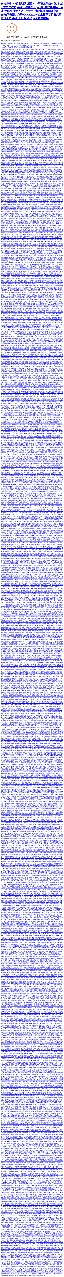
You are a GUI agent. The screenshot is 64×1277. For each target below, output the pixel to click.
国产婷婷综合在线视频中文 (30, 669)
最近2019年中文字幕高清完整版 (29, 946)
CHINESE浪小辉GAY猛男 (29, 1000)
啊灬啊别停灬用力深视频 (26, 451)
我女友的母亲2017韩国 (55, 150)
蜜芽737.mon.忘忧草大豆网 (26, 232)
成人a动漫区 (27, 407)
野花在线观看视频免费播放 (31, 356)
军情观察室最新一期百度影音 (43, 1090)
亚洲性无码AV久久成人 (51, 817)
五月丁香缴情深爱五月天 (46, 453)
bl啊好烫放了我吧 (44, 477)
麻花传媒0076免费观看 (23, 484)
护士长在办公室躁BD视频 (8, 475)
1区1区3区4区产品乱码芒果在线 (46, 102)
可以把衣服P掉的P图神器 (37, 625)
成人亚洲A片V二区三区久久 (45, 833)
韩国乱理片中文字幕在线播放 (31, 1094)
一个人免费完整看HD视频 (18, 63)
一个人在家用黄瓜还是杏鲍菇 (35, 659)
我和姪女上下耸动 (37, 729)
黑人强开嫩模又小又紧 (50, 856)
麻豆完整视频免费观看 (9, 525)
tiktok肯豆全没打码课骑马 (32, 497)
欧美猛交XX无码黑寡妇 (17, 178)
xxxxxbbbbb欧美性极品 (26, 1166)
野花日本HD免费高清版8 (19, 803)
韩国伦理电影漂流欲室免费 (11, 1265)
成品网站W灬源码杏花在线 (20, 748)
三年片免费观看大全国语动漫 (18, 194)
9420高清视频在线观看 (48, 1020)
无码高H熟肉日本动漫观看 (29, 1028)
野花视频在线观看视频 (45, 143)
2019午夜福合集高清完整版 (41, 88)
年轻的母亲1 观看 (41, 1030)
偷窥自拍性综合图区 (25, 666)
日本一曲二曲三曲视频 (55, 895)
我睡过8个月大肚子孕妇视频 (42, 371)
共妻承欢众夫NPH (35, 1080)
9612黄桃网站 (9, 1219)
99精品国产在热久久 (53, 336)
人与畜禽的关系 (41, 419)
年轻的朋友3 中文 (55, 718)
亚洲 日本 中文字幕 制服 (8, 248)
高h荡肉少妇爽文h (33, 708)
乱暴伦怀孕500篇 (44, 759)
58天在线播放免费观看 (21, 1117)
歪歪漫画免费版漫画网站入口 (14, 1076)
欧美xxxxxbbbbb (22, 463)
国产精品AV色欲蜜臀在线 (50, 622)
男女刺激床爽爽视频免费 (35, 347)
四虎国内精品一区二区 (47, 541)
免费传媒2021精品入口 (30, 578)
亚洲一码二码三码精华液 (42, 1078)
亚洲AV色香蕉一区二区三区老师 (35, 1065)
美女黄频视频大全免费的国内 (34, 1249)
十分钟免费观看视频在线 (22, 490)
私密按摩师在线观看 (43, 158)
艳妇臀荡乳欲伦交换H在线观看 (37, 1176)
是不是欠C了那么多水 (52, 67)
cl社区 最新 (43, 179)
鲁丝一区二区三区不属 (43, 754)
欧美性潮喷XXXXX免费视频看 (41, 634)
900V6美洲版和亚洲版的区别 (49, 1080)
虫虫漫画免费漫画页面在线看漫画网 (25, 882)
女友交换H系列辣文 (46, 1161)
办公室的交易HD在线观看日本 (15, 909)
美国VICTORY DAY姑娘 (16, 474)
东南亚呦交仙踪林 (55, 106)
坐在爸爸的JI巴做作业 (53, 458)
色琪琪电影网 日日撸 (40, 458)
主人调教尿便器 (33, 639)
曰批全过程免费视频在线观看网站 (19, 625)
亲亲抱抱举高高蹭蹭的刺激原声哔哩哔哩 (23, 726)
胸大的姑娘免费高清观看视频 (43, 609)
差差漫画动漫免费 (49, 748)
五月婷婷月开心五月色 (20, 576)
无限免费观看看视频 (23, 440)
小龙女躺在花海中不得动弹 (28, 951)
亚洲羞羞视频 (48, 1249)
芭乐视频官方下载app (21, 708)
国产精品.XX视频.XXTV (41, 109)
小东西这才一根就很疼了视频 (47, 1145)
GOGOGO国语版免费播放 (29, 847)
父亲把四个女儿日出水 (22, 595)
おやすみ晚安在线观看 (26, 246)
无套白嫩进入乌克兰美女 (33, 949)
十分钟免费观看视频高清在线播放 (28, 157)
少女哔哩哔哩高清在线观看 (39, 329)
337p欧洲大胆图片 (14, 1053)
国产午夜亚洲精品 (57, 424)
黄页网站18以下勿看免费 (53, 65)
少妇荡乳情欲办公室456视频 (36, 289)
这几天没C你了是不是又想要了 (18, 720)
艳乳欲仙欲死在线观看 (42, 956)
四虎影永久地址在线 (43, 977)
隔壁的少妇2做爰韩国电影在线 (53, 636)
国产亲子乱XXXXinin (41, 903)
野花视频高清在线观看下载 (21, 1162)
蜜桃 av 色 (16, 1125)
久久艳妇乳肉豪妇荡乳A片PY (29, 1178)
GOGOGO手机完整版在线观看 (49, 287)
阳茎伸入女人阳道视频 (35, 1236)
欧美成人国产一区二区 (22, 424)
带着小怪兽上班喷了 (31, 315)
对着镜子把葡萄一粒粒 (7, 151)
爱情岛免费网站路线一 (12, 1243)
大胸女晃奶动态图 (52, 345)
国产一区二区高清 (12, 187)
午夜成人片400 (41, 65)
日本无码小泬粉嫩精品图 (32, 324)
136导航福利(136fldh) (46, 1062)
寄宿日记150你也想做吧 (8, 796)
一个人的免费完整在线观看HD (50, 387)
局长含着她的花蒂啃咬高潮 (33, 512)
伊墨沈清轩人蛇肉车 (49, 53)
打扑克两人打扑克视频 (54, 882)
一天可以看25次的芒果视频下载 (36, 437)
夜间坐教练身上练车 (35, 90)
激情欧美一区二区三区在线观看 (14, 324)
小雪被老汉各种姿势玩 (56, 1025)
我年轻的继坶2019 (17, 1011)
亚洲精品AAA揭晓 (22, 660)
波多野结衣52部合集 (36, 602)
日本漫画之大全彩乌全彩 (19, 1213)
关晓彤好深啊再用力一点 (37, 410)
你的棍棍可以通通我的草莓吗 (45, 396)
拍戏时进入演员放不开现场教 (23, 1043)
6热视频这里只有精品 (26, 252)
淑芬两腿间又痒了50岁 (47, 400)
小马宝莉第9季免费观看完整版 (47, 777)
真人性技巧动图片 (11, 461)
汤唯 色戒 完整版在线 (29, 724)
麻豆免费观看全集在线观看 (30, 588)
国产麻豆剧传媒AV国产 (16, 386)
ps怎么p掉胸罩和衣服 (17, 407)
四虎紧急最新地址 (16, 747)
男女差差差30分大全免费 (8, 141)
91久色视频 (59, 1157)
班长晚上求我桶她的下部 (8, 592)
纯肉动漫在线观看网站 (49, 930)
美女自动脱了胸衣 (20, 49)
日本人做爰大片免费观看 (33, 1240)
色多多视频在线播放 (15, 368)
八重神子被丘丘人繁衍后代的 (41, 162)
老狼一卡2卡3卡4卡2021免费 (21, 146)
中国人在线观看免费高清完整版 (20, 752)
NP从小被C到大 (40, 444)
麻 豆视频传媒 (22, 398)
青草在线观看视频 (33, 525)
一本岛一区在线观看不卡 (35, 241)
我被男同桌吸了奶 (31, 1191)
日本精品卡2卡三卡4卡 (43, 151)
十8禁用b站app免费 (34, 660)
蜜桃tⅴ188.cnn (24, 861)
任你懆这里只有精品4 (25, 620)
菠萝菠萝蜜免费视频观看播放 (36, 947)
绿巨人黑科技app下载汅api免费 (49, 918)
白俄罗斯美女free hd (49, 507)
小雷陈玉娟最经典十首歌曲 (44, 305)
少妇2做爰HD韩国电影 (17, 65)
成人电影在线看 (14, 451)
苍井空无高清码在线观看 (10, 282)
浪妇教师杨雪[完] (34, 868)
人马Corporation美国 (31, 1146)
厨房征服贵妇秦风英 (7, 986)
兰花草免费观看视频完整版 (39, 914)
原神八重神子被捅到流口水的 (47, 227)
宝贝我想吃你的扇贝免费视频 (29, 216)
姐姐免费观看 (15, 956)
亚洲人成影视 (24, 979)
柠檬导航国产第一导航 (16, 1124)
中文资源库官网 (22, 764)
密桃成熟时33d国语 (9, 595)
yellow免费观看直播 (50, 1226)
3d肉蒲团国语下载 (25, 530)
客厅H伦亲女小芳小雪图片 (30, 350)
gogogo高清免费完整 (7, 817)
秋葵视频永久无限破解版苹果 (33, 600)
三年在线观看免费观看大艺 (54, 637)
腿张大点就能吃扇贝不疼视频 (46, 123)
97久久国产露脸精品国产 (8, 664)
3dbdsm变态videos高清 (45, 401)
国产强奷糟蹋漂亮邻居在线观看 (22, 250)
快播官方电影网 (33, 1217)
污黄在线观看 (28, 164)
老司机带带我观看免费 (42, 423)
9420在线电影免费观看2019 (49, 1002)
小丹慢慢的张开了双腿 (12, 653)
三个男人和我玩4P (8, 1187)
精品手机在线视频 (29, 1138)
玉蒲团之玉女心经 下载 (43, 185)
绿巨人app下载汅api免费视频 (44, 548)
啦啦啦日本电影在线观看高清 (24, 828)
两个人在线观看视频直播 (8, 1027)
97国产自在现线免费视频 (42, 317)
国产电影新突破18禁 (45, 946)
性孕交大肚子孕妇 (18, 928)
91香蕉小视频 (52, 174)
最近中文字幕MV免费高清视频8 (42, 190)
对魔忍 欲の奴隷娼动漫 (36, 1157)
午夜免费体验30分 (30, 150)
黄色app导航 (42, 556)
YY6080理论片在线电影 (45, 285)
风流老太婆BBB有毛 (47, 243)
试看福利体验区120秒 (39, 891)
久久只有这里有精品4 (10, 435)
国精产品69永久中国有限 (14, 456)
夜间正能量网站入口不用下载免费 (19, 683)
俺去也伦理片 (9, 1208)
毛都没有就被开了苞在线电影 (20, 722)
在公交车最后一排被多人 (23, 664)
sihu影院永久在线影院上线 (17, 1155)
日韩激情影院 (54, 836)
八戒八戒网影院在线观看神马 (43, 858)
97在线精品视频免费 (13, 759)
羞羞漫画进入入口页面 (30, 574)
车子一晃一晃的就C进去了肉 (34, 856)
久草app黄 (17, 107)
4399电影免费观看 (25, 766)
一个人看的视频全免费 (37, 56)
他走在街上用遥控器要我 (31, 1148)
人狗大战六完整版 (39, 54)
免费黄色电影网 (31, 988)
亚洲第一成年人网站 (42, 655)
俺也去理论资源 (56, 946)
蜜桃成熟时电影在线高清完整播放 (14, 245)
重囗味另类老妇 (47, 889)
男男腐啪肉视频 (54, 423)
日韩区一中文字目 (43, 847)
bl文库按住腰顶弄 (33, 1145)
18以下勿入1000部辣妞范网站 (46, 1196)
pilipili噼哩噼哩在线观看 (23, 373)
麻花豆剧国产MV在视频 (14, 972)
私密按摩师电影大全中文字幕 (18, 347)
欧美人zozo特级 (35, 387)
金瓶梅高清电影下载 (14, 1157)
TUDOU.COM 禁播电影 (49, 252)
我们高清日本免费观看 (45, 888)
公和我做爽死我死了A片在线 (29, 139)
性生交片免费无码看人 (21, 1039)
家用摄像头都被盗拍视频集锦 (47, 1037)
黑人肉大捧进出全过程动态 (17, 618)
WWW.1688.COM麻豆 (7, 715)
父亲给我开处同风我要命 (35, 1259)
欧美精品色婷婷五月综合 (29, 801)
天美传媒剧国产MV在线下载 (38, 815)
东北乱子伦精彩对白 (56, 206)
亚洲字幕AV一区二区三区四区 (48, 245)
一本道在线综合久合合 (42, 195)
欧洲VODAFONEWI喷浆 (50, 63)
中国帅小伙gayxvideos (24, 187)
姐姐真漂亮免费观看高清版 (21, 636)
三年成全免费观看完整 (16, 1020)
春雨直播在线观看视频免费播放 (26, 74)
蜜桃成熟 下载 (44, 829)
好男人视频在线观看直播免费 (43, 835)
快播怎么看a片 (5, 757)
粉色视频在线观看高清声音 (9, 426)
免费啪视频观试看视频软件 (23, 923)
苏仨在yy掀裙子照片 (7, 1136)
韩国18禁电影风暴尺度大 (47, 1053)
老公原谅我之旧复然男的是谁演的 (16, 586)
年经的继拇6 (9, 329)
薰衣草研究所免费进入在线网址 (51, 1162)
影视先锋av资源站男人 (37, 646)
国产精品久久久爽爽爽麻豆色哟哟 (52, 225)
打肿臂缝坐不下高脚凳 (20, 1220)
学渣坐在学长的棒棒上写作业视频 (22, 259)
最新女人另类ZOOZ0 (30, 681)
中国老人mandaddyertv (44, 290)
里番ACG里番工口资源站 (27, 444)
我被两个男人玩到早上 (30, 386)
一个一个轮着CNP (50, 696)
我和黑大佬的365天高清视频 (17, 659)
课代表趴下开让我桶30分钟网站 (51, 604)
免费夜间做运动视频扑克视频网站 (34, 433)
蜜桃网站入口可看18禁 (49, 909)
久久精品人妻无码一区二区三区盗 (20, 336)
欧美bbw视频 (26, 504)
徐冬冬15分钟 (15, 1030)
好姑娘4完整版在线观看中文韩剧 (16, 113)
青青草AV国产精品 (55, 563)
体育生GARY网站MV (52, 229)
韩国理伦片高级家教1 (9, 359)
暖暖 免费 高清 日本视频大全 (54, 211)
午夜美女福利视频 (50, 181)
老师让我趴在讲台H (52, 912)
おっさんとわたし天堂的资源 (14, 266)
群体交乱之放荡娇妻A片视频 (11, 979)
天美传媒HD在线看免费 (51, 814)
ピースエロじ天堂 (37, 750)
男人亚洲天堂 (36, 1046)
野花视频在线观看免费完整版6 (13, 342)
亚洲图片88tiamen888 (26, 703)
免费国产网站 (11, 162)
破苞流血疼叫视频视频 (43, 474)
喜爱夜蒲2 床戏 (39, 296)
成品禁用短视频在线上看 (26, 1090)
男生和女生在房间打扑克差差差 (30, 130)
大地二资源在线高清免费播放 (14, 158)
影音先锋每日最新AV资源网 (19, 910)
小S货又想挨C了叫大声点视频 (42, 916)
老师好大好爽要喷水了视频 (33, 1155)
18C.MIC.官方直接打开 (28, 51)
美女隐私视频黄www (12, 232)
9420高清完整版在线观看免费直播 (46, 615)
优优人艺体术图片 (44, 1178)
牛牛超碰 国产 (13, 364)
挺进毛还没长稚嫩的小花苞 (35, 990)
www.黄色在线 (57, 1046)
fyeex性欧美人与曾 (55, 1078)
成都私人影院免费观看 (51, 144)
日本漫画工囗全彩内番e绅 (50, 1254)
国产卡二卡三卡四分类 (10, 1115)
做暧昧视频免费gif (46, 292)
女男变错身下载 (56, 645)
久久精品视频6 (51, 382)
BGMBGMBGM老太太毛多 (36, 1182)
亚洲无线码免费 (16, 231)
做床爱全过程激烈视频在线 (26, 313)
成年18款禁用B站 (57, 1124)
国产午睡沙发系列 (35, 1018)
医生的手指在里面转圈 (44, 574)
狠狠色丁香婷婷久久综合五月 (26, 1115)
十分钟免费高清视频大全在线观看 (18, 556)
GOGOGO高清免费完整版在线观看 (34, 1187)
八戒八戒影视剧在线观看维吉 (51, 535)
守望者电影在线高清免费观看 (25, 870)
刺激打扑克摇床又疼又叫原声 (12, 953)
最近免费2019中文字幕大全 (48, 1148)
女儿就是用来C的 (10, 1263)
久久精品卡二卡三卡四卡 (25, 608)
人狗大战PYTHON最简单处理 (41, 380)
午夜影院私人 (57, 143)
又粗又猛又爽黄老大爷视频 (39, 1113)
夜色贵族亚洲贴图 (51, 54)
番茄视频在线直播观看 (20, 1110)
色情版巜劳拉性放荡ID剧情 (28, 1030)
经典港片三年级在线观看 (55, 812)
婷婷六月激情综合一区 (45, 676)
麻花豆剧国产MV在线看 (33, 544)
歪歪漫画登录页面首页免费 (21, 555)
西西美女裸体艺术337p (51, 56)
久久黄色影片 (7, 516)
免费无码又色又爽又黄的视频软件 (39, 842)
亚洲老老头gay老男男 (56, 674)
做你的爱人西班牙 (21, 1180)
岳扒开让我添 (27, 937)
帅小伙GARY (50, 364)
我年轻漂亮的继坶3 (44, 898)
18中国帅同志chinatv (10, 1229)
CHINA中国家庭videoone (43, 988)
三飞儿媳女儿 (16, 609)
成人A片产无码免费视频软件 (12, 588)
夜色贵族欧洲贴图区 (9, 490)
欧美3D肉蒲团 (48, 1036)
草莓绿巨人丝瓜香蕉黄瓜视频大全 (39, 106)
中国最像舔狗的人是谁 (44, 107)
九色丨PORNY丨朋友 (18, 733)
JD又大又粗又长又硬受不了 (46, 770)
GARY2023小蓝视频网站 (48, 1018)
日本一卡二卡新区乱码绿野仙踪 (12, 755)
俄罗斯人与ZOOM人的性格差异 (25, 1085)
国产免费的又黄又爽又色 (53, 534)
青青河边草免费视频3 (34, 1205)
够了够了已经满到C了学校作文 (43, 747)
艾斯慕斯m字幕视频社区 (49, 986)
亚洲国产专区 (18, 283)
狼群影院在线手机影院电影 (29, 107)
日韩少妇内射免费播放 (39, 852)
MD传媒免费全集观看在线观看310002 (35, 1247)
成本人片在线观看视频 (37, 1243)
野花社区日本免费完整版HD (42, 1088)
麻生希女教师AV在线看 (30, 627)
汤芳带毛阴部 (32, 1039)
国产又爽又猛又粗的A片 (23, 1273)
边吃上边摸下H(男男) (17, 433)
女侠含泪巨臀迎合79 (21, 403)
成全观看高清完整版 (46, 424)
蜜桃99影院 (27, 202)
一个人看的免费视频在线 (20, 976)
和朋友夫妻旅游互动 (50, 854)
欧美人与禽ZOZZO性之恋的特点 (49, 1131)
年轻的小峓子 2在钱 (11, 1021)
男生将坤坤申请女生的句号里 (40, 740)
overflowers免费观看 (50, 1132)
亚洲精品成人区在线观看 (14, 674)
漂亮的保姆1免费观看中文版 (24, 1159)
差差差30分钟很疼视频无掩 (28, 1048)
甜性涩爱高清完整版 (29, 1081)
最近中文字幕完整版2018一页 (14, 393)
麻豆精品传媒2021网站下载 (45, 583)
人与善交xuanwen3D (55, 315)
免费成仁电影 (36, 160)
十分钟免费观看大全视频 (8, 1180)
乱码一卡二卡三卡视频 (20, 1268)
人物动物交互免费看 (34, 981)
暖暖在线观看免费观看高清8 (28, 123)
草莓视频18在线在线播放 (53, 1273)
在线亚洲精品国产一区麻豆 (30, 285)
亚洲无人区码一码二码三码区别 (28, 1261)
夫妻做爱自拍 (11, 91)
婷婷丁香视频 (48, 859)
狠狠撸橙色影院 (45, 1050)
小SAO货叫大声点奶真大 (35, 613)
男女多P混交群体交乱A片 (44, 514)
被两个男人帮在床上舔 (45, 711)
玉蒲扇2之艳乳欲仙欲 (12, 888)
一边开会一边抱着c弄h (9, 881)
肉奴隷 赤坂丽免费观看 (38, 637)
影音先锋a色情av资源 (35, 384)
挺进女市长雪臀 (46, 1155)
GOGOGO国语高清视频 (25, 100)
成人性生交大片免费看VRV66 (25, 689)
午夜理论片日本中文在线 (37, 1120)
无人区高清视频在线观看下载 (37, 1117)
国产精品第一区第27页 (23, 208)
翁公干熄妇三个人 (18, 375)
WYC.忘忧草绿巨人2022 (12, 294)
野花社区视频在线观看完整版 (34, 53)
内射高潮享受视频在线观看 (53, 289)
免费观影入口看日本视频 (39, 873)
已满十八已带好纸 (43, 315)
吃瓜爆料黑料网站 (13, 54)
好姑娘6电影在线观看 (52, 120)
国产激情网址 (23, 1062)
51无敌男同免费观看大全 (42, 238)
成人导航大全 (18, 502)
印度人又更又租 (50, 232)
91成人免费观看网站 (51, 999)
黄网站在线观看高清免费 (19, 1132)
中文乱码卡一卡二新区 (16, 519)
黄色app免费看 (58, 771)
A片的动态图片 (9, 1118)
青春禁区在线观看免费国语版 (40, 530)
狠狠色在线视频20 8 (47, 1256)
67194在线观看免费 (13, 995)
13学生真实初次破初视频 (23, 493)
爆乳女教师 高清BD (9, 808)
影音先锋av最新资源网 (13, 444)
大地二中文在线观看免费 (53, 692)
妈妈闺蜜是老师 (11, 121)
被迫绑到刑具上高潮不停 (8, 1085)
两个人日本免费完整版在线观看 (36, 576)
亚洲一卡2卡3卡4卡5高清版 (43, 209)
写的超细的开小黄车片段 (18, 1108)
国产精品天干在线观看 (36, 965)
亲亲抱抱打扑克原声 (48, 734)
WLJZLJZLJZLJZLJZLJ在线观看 (27, 220)
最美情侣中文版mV (27, 747)
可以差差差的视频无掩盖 (22, 849)
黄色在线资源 (37, 430)
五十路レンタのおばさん (36, 1245)
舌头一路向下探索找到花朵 (18, 800)
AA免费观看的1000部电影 (20, 622)
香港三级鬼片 (38, 889)
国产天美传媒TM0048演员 (52, 921)
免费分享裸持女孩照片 (39, 1194)
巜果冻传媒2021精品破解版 (35, 234)
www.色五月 (49, 481)
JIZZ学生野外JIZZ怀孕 (33, 1213)
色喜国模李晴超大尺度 (37, 854)
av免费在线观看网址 (40, 257)
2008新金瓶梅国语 (49, 549)
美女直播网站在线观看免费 (40, 935)
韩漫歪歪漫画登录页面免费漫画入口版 (49, 1067)
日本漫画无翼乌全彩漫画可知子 (37, 345)
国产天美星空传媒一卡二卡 (21, 1080)
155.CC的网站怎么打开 (9, 750)
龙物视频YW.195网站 (50, 164)
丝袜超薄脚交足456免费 (34, 169)
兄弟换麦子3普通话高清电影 (21, 535)
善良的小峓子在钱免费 (44, 1071)
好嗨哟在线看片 (29, 680)
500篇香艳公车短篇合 (34, 148)
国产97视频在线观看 (11, 643)
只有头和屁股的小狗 (53, 592)
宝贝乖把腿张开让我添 (12, 812)
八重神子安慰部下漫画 (40, 1263)
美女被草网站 (15, 227)
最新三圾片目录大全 (20, 1231)
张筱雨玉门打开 (23, 486)
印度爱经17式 (19, 151)
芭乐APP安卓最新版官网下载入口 (33, 1235)
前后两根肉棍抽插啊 (32, 1025)
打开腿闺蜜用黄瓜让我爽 (49, 118)
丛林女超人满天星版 (7, 1268)
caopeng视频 (27, 1014)
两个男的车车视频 (52, 726)
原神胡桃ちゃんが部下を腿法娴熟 (17, 532)
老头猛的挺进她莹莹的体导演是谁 (16, 1266)
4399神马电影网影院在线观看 (14, 211)
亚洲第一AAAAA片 (56, 919)
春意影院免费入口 (30, 690)
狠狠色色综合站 (12, 312)
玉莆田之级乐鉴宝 (44, 1027)
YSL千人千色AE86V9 (11, 967)
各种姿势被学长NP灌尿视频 (23, 495)
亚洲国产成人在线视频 (25, 967)
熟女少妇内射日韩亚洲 (53, 681)
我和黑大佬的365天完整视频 (17, 866)
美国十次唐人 (8, 667)
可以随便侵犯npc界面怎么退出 (27, 780)
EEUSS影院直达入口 (15, 685)
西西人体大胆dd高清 (11, 498)
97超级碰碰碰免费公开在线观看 (10, 1206)
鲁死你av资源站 (35, 1006)
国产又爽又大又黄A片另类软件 (35, 141)
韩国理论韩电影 (27, 67)
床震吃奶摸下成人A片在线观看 (16, 1025)
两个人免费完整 (37, 465)
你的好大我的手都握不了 (41, 886)
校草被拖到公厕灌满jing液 (13, 743)
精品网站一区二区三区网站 (44, 724)
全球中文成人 (37, 785)
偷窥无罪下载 (28, 1046)
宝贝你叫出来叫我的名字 (42, 206)
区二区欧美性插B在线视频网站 (50, 981)
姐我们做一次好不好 (37, 137)
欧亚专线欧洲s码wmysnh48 (14, 1002)
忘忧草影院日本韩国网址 (23, 900)
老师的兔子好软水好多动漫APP (36, 481)
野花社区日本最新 (52, 407)
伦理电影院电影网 (25, 1150)
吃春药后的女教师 (32, 1110)
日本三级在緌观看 (31, 264)
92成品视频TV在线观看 (32, 969)
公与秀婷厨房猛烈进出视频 (9, 896)
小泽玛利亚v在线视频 (54, 1095)
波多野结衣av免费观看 (43, 414)
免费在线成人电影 (52, 939)
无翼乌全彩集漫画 (11, 629)
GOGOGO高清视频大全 (12, 951)
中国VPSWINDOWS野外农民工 (31, 1004)
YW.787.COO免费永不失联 (10, 458)
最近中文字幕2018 (19, 315)
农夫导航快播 (38, 428)
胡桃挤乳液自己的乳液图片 (31, 502)
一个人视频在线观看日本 (50, 706)
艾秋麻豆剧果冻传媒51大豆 (29, 1175)
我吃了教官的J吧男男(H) (15, 627)
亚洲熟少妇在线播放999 (31, 245)
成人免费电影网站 (37, 1150)
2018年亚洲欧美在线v (21, 128)
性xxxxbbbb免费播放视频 (27, 195)
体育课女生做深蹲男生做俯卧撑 (35, 1032)
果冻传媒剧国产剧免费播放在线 (21, 717)
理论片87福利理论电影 (37, 1087)
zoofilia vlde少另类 (25, 331)
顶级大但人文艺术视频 (37, 1171)
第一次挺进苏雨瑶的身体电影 (14, 541)
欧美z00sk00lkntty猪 (31, 69)
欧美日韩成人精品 (13, 377)
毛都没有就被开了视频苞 (45, 84)
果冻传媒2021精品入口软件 (18, 1201)
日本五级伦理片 (10, 872)
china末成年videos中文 (16, 67)
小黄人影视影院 (22, 947)
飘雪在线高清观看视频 (44, 69)
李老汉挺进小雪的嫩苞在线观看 (53, 1087)
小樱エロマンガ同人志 (10, 1102)
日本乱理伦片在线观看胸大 (35, 275)
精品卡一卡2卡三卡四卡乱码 (17, 544)
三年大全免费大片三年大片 (39, 320)
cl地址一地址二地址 (54, 664)
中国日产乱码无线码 (39, 454)
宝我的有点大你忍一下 (31, 770)
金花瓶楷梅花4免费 (31, 977)
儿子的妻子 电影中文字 (51, 683)
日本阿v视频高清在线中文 (33, 49)
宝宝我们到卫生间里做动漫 (39, 146)
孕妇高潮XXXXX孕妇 (36, 1044)
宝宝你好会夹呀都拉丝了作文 (13, 468)
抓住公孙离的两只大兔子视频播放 (26, 97)
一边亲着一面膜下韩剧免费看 (31, 541)
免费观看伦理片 (51, 983)
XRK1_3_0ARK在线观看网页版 (49, 187)
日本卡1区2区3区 (21, 1016)
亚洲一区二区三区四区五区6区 (31, 509)
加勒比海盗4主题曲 (30, 928)
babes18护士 (4, 327)
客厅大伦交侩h (16, 822)
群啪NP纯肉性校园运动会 (45, 1092)
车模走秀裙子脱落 (45, 354)
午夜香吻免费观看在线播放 (40, 1257)
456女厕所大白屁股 (24, 204)
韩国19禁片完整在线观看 (30, 1124)
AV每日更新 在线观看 (56, 1178)
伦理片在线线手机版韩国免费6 (32, 333)
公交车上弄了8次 (46, 544)
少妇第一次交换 (22, 896)
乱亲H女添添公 (54, 121)
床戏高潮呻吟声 (23, 174)
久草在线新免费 (47, 526)
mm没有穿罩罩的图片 (43, 743)
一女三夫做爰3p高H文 (9, 1120)
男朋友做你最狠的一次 (42, 1081)
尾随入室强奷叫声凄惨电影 (34, 134)
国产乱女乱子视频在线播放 (42, 699)
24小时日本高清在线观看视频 (23, 1139)
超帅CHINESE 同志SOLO (22, 91)
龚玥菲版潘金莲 (40, 1212)
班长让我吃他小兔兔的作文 (13, 599)
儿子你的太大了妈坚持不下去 (43, 984)
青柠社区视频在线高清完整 (20, 1034)
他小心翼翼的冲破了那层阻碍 (20, 1018)
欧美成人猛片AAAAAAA (27, 1212)
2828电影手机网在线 (29, 79)
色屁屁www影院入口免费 (20, 632)
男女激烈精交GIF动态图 (38, 208)
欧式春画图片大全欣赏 (20, 421)
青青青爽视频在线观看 (45, 157)
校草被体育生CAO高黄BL (19, 1169)
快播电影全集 (23, 713)
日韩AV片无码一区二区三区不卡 (28, 759)
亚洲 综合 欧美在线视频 (15, 571)
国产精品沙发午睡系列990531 (23, 872)
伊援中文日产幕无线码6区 (36, 736)
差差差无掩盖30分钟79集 (50, 1198)
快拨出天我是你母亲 (44, 687)
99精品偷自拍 (21, 949)
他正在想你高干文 (48, 516)
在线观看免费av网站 (51, 646)
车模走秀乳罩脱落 (36, 116)
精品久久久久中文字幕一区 (30, 991)
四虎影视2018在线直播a (29, 183)
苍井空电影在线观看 (48, 349)
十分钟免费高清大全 (9, 380)
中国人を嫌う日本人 (50, 128)
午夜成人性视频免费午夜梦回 (23, 826)
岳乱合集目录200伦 (36, 192)
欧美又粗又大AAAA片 (10, 764)
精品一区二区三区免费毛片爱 (18, 310)
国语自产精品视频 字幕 (42, 357)
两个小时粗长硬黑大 (34, 829)
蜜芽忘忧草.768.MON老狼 (51, 1245)
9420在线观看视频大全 (45, 1124)
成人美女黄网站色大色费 (45, 757)
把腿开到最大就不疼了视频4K (11, 1175)
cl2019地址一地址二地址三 (24, 454)
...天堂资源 (27, 262)
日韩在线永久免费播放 (28, 357)
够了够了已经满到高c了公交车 (27, 417)
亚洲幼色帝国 (42, 211)
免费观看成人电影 (16, 814)
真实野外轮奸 (46, 333)
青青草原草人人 (41, 1108)
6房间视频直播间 (52, 1097)
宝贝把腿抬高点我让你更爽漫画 (42, 808)
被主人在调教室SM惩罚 (51, 1219)
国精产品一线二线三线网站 (48, 497)
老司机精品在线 (13, 990)
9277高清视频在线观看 (49, 979)
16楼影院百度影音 (49, 791)
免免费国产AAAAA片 (13, 352)
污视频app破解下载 (36, 970)
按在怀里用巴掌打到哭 (36, 412)
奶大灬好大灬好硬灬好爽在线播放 (26, 475)
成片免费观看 (19, 1189)
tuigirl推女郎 (7, 481)
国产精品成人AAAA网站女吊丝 (46, 801)
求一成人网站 (47, 720)
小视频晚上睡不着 (52, 1176)
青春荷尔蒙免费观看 (39, 579)
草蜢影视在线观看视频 (47, 1206)
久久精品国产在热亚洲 (30, 211)
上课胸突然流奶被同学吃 (49, 970)
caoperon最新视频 (17, 335)
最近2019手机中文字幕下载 (21, 167)
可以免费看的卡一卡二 (56, 740)
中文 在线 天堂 (24, 90)
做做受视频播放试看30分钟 (16, 1106)
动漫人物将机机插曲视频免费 (46, 1175)
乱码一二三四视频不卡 (17, 164)
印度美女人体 (50, 967)
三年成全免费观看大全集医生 (23, 431)
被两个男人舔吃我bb (34, 782)
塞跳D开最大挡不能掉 (32, 125)
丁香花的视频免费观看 (34, 910)
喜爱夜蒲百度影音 (45, 502)
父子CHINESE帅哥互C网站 (32, 408)
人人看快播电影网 (35, 585)
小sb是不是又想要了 (39, 1159)
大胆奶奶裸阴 (50, 343)
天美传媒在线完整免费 (22, 412)
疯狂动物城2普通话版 (10, 526)
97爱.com (43, 713)
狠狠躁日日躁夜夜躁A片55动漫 (22, 303)
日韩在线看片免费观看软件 (20, 981)
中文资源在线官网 (20, 401)
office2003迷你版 (11, 534)
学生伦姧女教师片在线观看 (50, 910)
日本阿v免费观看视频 (40, 438)
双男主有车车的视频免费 (15, 641)
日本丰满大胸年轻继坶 (39, 534)
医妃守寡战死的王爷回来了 (16, 1146)
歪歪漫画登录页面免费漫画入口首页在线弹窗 (40, 194)
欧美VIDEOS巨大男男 (9, 689)
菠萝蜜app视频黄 (49, 875)
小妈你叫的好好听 (15, 58)
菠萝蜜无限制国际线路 (19, 1228)
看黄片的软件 (12, 301)
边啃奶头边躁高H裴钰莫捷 (24, 592)
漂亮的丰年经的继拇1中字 (30, 290)
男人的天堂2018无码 (53, 216)
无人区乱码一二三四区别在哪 (47, 629)
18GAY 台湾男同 (22, 629)
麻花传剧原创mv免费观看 (26, 1265)
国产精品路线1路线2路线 (52, 962)
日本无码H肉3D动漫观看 (30, 114)
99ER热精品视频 (55, 743)
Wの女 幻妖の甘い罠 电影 (35, 838)
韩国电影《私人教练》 (52, 1064)
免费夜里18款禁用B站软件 (45, 993)
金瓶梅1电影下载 (26, 710)
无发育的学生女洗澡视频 (24, 534)
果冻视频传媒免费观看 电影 (21, 349)
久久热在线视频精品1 (9, 1087)
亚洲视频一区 (25, 213)
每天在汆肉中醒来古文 (9, 870)
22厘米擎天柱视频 (35, 738)
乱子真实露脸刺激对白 (47, 974)
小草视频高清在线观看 (9, 428)
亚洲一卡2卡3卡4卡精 (25, 812)
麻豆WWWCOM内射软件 (44, 627)
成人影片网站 (30, 824)
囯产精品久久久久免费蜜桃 (44, 83)
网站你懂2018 (54, 477)
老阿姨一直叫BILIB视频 (12, 331)
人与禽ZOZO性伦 (46, 585)
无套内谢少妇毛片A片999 (10, 926)
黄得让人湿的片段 (51, 218)
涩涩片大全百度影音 (39, 921)
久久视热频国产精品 (10, 842)
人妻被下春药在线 (29, 317)
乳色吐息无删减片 (20, 1118)
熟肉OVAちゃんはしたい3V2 (30, 755)
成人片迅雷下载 (7, 303)
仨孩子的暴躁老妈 (20, 796)
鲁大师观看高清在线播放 (30, 95)
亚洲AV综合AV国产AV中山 (16, 942)
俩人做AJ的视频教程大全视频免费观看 (44, 511)
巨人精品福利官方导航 (42, 1115)
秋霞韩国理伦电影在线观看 (38, 778)
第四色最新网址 (55, 153)
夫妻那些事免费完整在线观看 (36, 229)
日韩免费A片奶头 (23, 926)
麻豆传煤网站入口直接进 (29, 599)
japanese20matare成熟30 (25, 511)
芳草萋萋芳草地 (34, 424)
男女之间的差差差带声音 (33, 1016)
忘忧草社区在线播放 (32, 1037)
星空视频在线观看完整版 (23, 648)
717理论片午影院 (33, 629)
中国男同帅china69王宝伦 (39, 1043)
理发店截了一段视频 (49, 1259)
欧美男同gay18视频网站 (29, 500)
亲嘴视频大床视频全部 (52, 437)
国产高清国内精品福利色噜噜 (34, 565)
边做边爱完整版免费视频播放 (16, 507)
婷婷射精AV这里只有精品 (25, 430)
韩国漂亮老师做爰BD (44, 306)
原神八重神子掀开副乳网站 (15, 548)
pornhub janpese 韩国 (6, 405)
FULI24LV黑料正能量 (10, 238)
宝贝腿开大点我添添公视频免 (18, 234)
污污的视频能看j (25, 727)
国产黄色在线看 (15, 120)
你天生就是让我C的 (34, 135)
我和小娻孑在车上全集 (19, 276)
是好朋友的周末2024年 (37, 181)
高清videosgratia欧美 (40, 389)
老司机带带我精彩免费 (18, 1037)
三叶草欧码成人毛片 (52, 248)
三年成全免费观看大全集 (38, 648)
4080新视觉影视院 (31, 322)
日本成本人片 (20, 690)
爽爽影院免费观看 (55, 158)
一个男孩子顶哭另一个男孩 (19, 997)
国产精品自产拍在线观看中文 (53, 1187)
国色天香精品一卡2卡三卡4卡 (16, 125)
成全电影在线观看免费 (20, 958)
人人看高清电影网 (57, 1083)
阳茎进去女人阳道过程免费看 (52, 766)
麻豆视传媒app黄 (6, 1030)
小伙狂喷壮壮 (24, 1157)
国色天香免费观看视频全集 (12, 861)
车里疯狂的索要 (37, 1215)
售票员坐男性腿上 (43, 1025)
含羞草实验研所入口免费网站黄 (29, 1125)
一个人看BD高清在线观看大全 (54, 208)
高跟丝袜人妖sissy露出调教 (51, 881)
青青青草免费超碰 (55, 380)
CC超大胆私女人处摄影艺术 (46, 1146)
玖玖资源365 (56, 1036)
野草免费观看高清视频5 (20, 169)
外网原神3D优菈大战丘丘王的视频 (40, 262)
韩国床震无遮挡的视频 (45, 268)
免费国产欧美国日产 (51, 947)
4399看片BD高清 (53, 831)
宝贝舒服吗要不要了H (29, 151)
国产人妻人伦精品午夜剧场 (36, 1034)
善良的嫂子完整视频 (15, 991)
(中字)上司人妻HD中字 (10, 86)
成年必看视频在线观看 (13, 70)
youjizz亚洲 (33, 653)
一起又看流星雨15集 (44, 81)
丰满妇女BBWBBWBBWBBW (25, 863)
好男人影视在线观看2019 (51, 299)
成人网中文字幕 (10, 401)
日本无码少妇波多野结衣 (16, 1161)
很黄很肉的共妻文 (39, 120)
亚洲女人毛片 (50, 579)
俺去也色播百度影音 (28, 342)
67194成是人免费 (49, 704)
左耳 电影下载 (17, 711)
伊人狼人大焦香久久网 (51, 1231)
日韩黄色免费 (48, 1143)
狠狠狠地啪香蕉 (5, 676)
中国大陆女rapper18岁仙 (25, 921)
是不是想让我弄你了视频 (11, 782)
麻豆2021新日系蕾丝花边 (38, 218)
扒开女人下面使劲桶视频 (50, 1180)
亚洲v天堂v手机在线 (18, 600)
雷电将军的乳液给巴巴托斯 (40, 905)
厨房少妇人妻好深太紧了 (47, 405)
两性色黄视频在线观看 (27, 886)
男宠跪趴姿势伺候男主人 (53, 239)
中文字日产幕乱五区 (32, 643)
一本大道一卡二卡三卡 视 (48, 738)
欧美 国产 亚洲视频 (15, 807)
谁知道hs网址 (22, 155)
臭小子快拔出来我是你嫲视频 (20, 650)
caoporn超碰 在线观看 (11, 865)
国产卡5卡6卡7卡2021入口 (10, 1215)
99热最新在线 (20, 884)
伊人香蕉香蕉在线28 (46, 782)
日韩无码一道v (20, 379)
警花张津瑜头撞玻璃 (25, 1041)
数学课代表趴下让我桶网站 (31, 287)
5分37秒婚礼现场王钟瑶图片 (28, 294)
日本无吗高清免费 (32, 896)
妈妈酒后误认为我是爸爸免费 (41, 100)
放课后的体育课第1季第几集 (48, 969)
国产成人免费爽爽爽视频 (11, 72)
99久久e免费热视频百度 (21, 1217)
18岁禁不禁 (40, 86)
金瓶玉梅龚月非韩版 (29, 361)
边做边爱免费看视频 (36, 188)
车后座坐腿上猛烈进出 (51, 445)
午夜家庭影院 (23, 782)
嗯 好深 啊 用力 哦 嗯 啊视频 (28, 553)
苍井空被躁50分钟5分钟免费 (54, 1039)
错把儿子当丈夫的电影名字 (17, 1065)
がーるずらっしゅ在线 (56, 165)
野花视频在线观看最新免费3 (36, 1169)
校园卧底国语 (47, 593)
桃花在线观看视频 (43, 1203)
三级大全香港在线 (6, 416)
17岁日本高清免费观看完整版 (31, 1256)
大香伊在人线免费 (15, 419)
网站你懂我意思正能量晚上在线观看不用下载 (39, 851)
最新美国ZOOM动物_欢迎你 (21, 445)
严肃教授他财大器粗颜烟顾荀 (30, 93)
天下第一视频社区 (18, 955)
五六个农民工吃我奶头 (28, 674)
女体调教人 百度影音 (18, 150)
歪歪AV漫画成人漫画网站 (39, 528)
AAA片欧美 (50, 259)
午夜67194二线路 (18, 438)
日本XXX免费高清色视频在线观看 (37, 958)
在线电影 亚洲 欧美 (46, 775)
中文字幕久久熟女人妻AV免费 (47, 896)
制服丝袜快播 (11, 1139)
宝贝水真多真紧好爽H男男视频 (21, 637)
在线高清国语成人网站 (13, 999)
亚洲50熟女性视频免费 (12, 810)
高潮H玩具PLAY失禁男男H (12, 784)
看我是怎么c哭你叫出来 (45, 991)
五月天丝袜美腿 (7, 771)
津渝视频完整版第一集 (10, 278)
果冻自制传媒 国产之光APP (51, 715)
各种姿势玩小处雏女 (35, 1162)
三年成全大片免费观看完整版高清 (47, 805)
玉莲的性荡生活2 (33, 268)
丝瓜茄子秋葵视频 (45, 368)
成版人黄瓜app (17, 447)
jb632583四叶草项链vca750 (23, 912)
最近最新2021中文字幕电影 (25, 461)
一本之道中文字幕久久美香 (16, 770)
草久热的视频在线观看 (37, 445)
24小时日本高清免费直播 (49, 1004)
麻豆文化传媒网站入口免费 (24, 1095)
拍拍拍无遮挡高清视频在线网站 (45, 197)
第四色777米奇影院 (47, 785)
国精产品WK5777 (32, 789)
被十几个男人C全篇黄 (42, 1242)
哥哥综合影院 (51, 215)
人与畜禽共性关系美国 (41, 1102)
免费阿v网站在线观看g (29, 335)
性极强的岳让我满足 (32, 1183)
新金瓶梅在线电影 (34, 104)
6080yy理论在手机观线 (27, 609)
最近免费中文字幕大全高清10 (15, 681)
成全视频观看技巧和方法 (8, 387)
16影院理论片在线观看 (35, 926)
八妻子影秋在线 (58, 1164)
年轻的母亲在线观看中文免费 (45, 264)
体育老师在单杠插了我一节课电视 (44, 391)
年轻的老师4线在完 (14, 528)
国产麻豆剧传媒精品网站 (45, 652)
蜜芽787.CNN (29, 678)
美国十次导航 (30, 1201)
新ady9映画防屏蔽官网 (18, 134)
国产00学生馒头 (50, 849)
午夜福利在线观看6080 (16, 687)
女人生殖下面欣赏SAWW (41, 895)
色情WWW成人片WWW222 (39, 664)
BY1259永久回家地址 (40, 451)
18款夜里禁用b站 (35, 731)
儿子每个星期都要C (16, 95)
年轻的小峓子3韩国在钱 (34, 403)
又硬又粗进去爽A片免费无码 (23, 465)
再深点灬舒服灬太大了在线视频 (28, 505)
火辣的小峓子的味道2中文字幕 (54, 1169)
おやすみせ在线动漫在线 (15, 333)
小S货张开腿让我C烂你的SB (12, 1074)
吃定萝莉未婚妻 (51, 556)
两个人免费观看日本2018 (36, 1208)
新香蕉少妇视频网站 (16, 1196)
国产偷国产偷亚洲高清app (34, 1180)
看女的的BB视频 (9, 449)
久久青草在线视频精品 (37, 752)
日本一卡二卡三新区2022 (21, 939)
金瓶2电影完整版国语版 (54, 146)
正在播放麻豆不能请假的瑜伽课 (22, 1152)
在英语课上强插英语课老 (53, 1139)
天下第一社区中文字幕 (21, 171)
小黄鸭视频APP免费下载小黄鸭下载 (11, 290)
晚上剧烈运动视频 (38, 178)
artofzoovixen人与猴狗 (34, 713)
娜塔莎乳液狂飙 (49, 673)
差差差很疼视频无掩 (9, 1117)
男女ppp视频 (33, 722)
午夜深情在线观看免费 (44, 618)
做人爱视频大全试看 (30, 375)
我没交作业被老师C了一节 (12, 858)
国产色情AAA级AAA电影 (37, 849)
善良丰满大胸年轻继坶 (53, 648)
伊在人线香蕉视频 (52, 1117)
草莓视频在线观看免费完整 (44, 1229)
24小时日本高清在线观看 (37, 773)
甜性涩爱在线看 (56, 283)
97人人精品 (18, 285)
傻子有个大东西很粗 (22, 842)
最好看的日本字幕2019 (45, 1199)
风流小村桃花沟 (8, 939)
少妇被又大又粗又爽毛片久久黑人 (25, 903)
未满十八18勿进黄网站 (50, 1235)
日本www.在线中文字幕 (48, 463)
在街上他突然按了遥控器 (31, 1161)
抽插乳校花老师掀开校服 (25, 201)
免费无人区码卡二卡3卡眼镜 (50, 326)
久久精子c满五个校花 (47, 1006)
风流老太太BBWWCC (13, 137)
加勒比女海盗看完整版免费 (9, 185)
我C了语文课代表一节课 (48, 1233)
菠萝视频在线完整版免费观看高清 (18, 1176)
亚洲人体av (26, 410)
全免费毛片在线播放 (52, 61)
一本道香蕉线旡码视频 (12, 1113)
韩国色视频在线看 (46, 731)
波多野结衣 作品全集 (17, 578)
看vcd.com (27, 955)
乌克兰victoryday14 (36, 373)
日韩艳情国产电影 (45, 416)
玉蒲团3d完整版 (5, 164)
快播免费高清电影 (42, 183)
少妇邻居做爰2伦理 (39, 282)
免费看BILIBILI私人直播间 (13, 895)
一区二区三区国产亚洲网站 (38, 336)
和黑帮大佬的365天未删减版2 (9, 511)
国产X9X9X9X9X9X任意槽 (26, 1102)
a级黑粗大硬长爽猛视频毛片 (19, 1259)
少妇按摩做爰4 (41, 681)
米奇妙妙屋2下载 (37, 923)
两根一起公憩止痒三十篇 (20, 1145)
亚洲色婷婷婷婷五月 (37, 331)
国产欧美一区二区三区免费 (27, 1238)
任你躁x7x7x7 (48, 331)
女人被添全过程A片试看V (40, 972)
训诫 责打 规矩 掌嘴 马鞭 (27, 394)
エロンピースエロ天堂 (9, 454)
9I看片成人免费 (21, 426)
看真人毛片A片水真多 (21, 1210)
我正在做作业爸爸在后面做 (24, 808)
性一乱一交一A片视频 (14, 357)
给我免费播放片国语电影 (48, 1240)
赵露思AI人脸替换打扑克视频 (20, 127)
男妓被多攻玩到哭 (53, 1136)
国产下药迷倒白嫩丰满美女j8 (32, 292)
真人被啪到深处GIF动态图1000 (44, 301)
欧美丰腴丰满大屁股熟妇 (43, 442)
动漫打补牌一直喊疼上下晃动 (43, 1265)
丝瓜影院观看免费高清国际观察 (20, 983)
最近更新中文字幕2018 (24, 740)
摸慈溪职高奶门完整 (16, 1250)
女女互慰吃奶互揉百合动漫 (17, 1242)
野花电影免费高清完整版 (11, 1104)
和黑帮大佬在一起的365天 (10, 1067)
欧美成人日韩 (55, 97)
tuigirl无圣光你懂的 (27, 895)
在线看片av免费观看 (7, 299)
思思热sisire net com (49, 479)
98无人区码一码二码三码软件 (29, 662)
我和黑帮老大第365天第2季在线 (28, 518)
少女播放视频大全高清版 (35, 720)
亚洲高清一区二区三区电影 (30, 456)
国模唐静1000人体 (57, 784)
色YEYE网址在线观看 (41, 581)
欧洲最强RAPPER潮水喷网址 (44, 253)
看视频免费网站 (33, 153)
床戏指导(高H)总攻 (32, 1220)
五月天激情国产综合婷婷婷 (50, 148)
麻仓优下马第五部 (15, 757)
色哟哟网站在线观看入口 (10, 215)
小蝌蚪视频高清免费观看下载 (31, 1002)
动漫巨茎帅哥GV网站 (18, 616)
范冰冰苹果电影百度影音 (31, 694)
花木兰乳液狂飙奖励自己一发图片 (30, 1050)
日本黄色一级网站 (10, 690)
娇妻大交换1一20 (24, 653)
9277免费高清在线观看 (13, 886)
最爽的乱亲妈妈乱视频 (31, 199)
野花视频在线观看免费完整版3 (29, 227)
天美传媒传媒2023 (17, 960)
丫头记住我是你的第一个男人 (37, 976)
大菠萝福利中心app (32, 800)
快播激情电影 (24, 306)
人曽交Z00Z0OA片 (14, 727)
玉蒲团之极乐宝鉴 (24, 172)
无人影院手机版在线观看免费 (30, 572)
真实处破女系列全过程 (26, 999)
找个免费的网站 (47, 176)
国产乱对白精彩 (11, 1198)
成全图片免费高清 (14, 645)
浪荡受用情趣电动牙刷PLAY (30, 477)
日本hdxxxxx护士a (41, 500)
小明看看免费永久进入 (32, 940)
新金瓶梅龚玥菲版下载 (36, 704)
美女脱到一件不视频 (35, 734)
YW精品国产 (10, 1231)
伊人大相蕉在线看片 (14, 1150)
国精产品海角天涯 (31, 569)
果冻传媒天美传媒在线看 (47, 572)
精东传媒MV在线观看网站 (50, 188)
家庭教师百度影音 (21, 525)
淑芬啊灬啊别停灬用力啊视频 (53, 752)
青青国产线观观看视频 (23, 778)
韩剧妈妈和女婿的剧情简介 (26, 382)
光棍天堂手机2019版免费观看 (51, 465)
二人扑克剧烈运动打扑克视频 (37, 844)
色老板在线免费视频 (36, 535)
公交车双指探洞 (48, 965)
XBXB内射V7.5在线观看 (36, 875)
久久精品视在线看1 (31, 1071)
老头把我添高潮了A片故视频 (37, 939)
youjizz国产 (57, 833)
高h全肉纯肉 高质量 (38, 431)
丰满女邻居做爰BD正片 (9, 1122)
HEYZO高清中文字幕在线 (23, 905)
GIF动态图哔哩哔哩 (26, 111)
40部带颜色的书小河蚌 (33, 179)
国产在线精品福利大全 (34, 463)
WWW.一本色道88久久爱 (22, 239)
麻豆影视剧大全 (14, 88)
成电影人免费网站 (6, 1129)
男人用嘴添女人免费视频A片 (51, 347)
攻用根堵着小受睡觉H (47, 1213)
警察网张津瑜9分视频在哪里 (45, 685)
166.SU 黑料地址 (15, 710)
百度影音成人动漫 (23, 865)
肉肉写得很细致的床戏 (27, 296)
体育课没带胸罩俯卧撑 (35, 1122)
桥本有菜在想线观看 (53, 1108)
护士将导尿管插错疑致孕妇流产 (23, 546)
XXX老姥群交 (42, 722)
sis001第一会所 (11, 1111)
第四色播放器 (22, 990)
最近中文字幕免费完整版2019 (23, 449)
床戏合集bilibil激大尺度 (48, 160)
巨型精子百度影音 (44, 153)
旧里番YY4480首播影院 (11, 780)
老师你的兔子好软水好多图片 (23, 873)
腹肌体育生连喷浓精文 (54, 755)
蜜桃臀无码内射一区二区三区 (49, 641)
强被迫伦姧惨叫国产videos (37, 1060)
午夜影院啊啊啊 (57, 984)
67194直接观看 (19, 1057)
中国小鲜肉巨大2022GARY (49, 236)
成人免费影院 (41, 1039)
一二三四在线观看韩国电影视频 (49, 963)
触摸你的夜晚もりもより (39, 407)
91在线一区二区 (38, 1166)
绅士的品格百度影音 (39, 1139)
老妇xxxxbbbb (11, 437)
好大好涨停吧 (42, 95)
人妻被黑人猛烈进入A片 (8, 491)
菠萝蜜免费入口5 (52, 1268)
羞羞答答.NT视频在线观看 (8, 208)
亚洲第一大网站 (23, 1067)
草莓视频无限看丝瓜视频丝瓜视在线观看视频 (31, 1064)
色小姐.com (32, 486)
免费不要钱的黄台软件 (43, 1048)
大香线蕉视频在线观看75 (35, 630)
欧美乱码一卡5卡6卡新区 (19, 615)
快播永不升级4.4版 (44, 1183)
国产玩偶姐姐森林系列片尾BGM (26, 805)
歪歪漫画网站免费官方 (51, 433)
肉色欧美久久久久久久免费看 (33, 76)
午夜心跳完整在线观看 (16, 845)
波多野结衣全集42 (44, 733)
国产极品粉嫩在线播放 (34, 225)
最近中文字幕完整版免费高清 (40, 338)
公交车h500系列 (18, 262)
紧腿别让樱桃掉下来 (7, 622)
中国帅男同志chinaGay (13, 482)
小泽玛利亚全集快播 (34, 1164)
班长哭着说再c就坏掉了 (33, 155)
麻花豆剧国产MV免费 (36, 504)
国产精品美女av (43, 1136)
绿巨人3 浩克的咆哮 (49, 428)
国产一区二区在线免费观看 (45, 653)
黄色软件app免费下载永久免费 (51, 403)
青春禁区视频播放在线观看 (22, 715)
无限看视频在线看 (32, 398)
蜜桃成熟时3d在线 (43, 553)
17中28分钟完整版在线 (13, 777)
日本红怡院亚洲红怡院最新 (17, 1249)
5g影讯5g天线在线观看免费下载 (43, 870)
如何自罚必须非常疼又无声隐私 (12, 801)
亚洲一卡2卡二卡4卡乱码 (25, 916)
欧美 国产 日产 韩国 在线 (27, 1141)
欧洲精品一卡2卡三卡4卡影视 (16, 787)
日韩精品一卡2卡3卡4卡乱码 (34, 507)
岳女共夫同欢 (51, 764)
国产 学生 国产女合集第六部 (18, 898)
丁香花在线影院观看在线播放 (33, 909)
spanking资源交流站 (49, 1157)
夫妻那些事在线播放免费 (39, 812)
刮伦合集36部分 (52, 261)
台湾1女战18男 (9, 539)
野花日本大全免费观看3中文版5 (46, 475)
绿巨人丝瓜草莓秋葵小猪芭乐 (31, 1011)
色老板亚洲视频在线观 (7, 1043)
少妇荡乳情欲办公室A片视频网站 (26, 273)
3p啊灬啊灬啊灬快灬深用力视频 (50, 255)
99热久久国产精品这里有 (21, 639)
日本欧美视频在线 (8, 502)
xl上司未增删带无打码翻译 (21, 384)
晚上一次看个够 (43, 597)
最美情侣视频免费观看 (53, 257)
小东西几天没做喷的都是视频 (16, 918)
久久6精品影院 (7, 153)
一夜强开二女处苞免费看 (51, 659)
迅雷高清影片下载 (26, 972)
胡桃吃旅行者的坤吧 (57, 414)
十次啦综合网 (20, 694)
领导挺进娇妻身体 (49, 296)
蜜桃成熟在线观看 (8, 171)
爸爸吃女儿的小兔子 (41, 1085)
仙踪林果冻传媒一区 (21, 1205)
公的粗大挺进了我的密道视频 (25, 238)
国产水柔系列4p (39, 616)
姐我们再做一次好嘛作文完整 (51, 202)
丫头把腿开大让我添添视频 (54, 1270)
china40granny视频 (14, 1212)
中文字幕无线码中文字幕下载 (53, 490)
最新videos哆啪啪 (58, 386)
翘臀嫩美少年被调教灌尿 (15, 222)
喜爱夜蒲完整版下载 (23, 734)
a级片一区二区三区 (17, 574)
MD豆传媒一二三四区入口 (23, 491)
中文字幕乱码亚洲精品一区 (17, 69)
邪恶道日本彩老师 (36, 118)
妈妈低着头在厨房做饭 (37, 859)
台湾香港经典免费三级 (21, 1164)
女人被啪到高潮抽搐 (9, 239)
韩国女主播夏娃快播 (29, 83)
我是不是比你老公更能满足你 (50, 1016)
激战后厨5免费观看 (15, 1257)
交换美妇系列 (30, 616)
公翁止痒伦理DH (42, 882)
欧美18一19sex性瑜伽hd (39, 343)
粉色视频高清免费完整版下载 (51, 923)
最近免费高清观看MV (13, 1083)
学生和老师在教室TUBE (42, 1051)
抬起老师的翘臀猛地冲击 (29, 396)
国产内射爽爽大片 (12, 1154)
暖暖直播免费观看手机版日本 (31, 222)
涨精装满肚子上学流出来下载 (27, 655)
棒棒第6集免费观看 (25, 343)
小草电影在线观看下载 (54, 271)
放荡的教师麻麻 (54, 79)
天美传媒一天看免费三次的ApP (10, 1166)
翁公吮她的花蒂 (47, 435)
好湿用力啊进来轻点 (16, 509)
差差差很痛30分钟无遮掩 (35, 930)
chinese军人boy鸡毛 (13, 394)
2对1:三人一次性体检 (22, 1044)
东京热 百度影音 (57, 620)
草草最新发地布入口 (50, 178)
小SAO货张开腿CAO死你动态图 (24, 206)
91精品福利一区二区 (19, 521)
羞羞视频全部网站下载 (17, 676)
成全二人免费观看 (23, 844)
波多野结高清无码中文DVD (20, 1275)
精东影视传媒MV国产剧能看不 (27, 86)
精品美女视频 (17, 500)
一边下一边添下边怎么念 (8, 1159)
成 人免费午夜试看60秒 (46, 356)
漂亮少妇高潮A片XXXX (11, 620)
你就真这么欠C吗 (25, 137)
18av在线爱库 (5, 317)
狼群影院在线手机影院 (33, 1233)
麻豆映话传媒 (42, 1028)
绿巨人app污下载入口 (9, 379)
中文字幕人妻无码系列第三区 (9, 453)
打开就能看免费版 (13, 1222)
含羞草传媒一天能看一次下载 (47, 1125)
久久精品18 (10, 546)
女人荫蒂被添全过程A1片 (50, 1168)
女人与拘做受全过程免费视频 (45, 132)
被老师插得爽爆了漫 (53, 588)
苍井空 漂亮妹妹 (9, 470)
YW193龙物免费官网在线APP (48, 125)
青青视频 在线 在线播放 (16, 317)
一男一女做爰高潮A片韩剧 (54, 1060)
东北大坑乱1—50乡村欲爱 (54, 1028)
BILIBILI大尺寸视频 (6, 868)
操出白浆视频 (54, 333)
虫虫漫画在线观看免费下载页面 (39, 213)
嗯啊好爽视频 (42, 447)
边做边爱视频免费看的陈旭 (15, 83)
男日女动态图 (26, 1134)
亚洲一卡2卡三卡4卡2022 (14, 504)
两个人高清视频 (21, 1229)
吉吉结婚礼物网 (36, 1099)
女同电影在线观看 (31, 1108)
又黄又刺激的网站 (53, 903)
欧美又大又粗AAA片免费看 (54, 298)
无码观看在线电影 (31, 98)
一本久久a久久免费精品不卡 (48, 104)
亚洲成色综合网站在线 (25, 88)
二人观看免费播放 (17, 79)
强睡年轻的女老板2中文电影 (20, 153)
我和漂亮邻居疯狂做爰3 (52, 167)
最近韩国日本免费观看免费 (12, 553)
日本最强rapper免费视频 (18, 98)
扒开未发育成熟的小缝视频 (21, 817)
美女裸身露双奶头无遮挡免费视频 (11, 1272)
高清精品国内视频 (47, 512)
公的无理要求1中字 (9, 104)
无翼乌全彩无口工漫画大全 (41, 111)
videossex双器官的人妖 (41, 468)
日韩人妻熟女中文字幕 (23, 1120)
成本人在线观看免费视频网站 (22, 56)
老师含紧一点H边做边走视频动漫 (35, 696)
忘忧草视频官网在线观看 (23, 1073)
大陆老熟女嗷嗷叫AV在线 (28, 1007)
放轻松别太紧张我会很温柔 (36, 1210)
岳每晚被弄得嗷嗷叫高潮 (8, 1245)
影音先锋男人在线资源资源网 (48, 525)
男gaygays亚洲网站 (44, 518)
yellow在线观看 (7, 322)
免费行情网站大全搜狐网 (21, 1208)
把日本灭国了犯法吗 (24, 731)
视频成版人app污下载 (48, 600)
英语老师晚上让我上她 (43, 563)
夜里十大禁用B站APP (34, 986)
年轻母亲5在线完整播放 (8, 206)
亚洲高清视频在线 (53, 359)
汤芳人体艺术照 (33, 551)
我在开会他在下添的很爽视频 (43, 680)
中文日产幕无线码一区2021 (50, 430)
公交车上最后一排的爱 (7, 873)
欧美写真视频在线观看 (31, 143)
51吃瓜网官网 (28, 178)
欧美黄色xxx (18, 488)
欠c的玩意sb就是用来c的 (51, 412)
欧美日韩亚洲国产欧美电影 (35, 1132)
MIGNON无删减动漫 (37, 715)
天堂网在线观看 (55, 634)
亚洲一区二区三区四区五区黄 (31, 657)
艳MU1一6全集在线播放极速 (41, 933)
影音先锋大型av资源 (35, 440)
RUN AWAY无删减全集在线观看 (17, 630)
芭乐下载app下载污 (18, 143)
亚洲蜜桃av (37, 608)
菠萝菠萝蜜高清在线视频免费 (9, 1088)
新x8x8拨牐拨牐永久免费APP (12, 718)
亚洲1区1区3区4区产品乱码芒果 (26, 121)
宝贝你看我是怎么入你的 (25, 1154)
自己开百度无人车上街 (10, 740)
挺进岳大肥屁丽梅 (32, 898)
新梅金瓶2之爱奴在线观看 (15, 1094)
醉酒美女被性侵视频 (37, 900)
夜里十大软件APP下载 (45, 784)
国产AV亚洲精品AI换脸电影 (12, 1007)
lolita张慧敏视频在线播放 (34, 593)
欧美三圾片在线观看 (57, 354)
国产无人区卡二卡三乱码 (50, 630)
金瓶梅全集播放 (49, 1210)
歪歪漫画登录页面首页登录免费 (17, 838)
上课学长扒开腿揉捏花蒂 (26, 763)
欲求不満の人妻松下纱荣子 (52, 1166)
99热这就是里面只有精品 (34, 803)
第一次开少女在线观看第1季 (51, 567)
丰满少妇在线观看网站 (14, 935)
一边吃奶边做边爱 (18, 604)
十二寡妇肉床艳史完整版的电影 (31, 571)
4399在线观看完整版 (46, 879)
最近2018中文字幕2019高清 (15, 84)
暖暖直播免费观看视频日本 (11, 174)
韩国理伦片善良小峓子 (28, 132)
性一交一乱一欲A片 (32, 401)
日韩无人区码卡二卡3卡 (8, 785)
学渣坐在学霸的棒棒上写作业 (37, 215)
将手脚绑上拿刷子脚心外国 (36, 1252)
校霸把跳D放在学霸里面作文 (34, 791)
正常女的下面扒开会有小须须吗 (10, 1048)
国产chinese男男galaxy (17, 775)
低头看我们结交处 (16, 1134)
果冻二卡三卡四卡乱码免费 (50, 1215)
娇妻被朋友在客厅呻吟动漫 (46, 114)
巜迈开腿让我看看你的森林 (41, 201)
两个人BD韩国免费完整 (19, 558)
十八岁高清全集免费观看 (14, 477)
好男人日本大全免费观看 (21, 523)
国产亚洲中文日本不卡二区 (25, 109)
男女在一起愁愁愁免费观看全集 (41, 826)
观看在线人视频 (54, 1027)
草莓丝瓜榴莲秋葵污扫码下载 (23, 729)
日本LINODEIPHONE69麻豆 (50, 77)
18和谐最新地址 (28, 438)
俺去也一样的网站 (14, 216)
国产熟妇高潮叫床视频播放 (11, 505)
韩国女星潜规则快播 (14, 1050)
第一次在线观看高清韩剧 (37, 204)
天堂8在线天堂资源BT (43, 822)
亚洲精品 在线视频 (51, 1222)
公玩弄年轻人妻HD (35, 349)
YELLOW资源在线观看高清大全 (38, 60)
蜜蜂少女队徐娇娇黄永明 (41, 761)
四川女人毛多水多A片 (50, 944)
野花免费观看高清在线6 (52, 1034)
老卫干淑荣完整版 (32, 671)
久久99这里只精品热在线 (12, 111)
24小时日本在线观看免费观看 (33, 526)
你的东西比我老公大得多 (25, 312)
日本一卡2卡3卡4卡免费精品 (46, 231)
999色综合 (57, 98)
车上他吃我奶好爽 (39, 313)
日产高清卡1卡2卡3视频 (46, 671)
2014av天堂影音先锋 (53, 562)
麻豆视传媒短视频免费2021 (32, 405)
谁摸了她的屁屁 (31, 1229)
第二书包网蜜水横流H (48, 440)
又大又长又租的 (5, 747)
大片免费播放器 (35, 925)
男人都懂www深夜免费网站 (43, 488)
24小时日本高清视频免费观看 (12, 1000)
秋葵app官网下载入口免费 (17, 340)
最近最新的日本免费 (28, 1051)
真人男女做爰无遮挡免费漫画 (18, 442)
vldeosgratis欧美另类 (43, 995)
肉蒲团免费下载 (27, 794)
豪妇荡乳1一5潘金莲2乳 (20, 229)
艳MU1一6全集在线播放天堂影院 (33, 519)
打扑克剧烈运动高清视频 (38, 91)
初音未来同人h (34, 595)
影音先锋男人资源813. (10, 634)
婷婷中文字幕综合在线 (47, 135)
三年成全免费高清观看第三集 (33, 567)
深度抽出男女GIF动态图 (45, 953)
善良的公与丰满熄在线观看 (23, 320)
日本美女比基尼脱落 (44, 551)
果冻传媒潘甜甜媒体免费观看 (11, 530)
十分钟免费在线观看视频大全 (39, 727)
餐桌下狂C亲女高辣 (51, 366)
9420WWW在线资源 (47, 1046)
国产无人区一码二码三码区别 (48, 1220)
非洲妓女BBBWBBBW (55, 278)
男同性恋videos (37, 1198)
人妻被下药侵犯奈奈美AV (22, 1069)
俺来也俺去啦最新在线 (38, 303)
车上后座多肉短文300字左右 (45, 417)
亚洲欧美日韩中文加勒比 (45, 350)
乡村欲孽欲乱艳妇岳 (7, 754)
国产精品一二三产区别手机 (26, 1078)
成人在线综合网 (57, 1205)
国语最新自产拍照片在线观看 (37, 523)
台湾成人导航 (44, 755)
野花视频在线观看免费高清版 (28, 907)
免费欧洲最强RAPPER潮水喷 (52, 498)
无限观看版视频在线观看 (10, 611)
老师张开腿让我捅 (10, 900)
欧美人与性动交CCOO (27, 645)
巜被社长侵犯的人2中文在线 (52, 241)
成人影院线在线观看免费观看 (29, 777)
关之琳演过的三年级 (42, 951)
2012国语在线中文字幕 (19, 792)
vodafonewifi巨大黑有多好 (12, 296)
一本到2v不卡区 (26, 1101)
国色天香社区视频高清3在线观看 (41, 620)
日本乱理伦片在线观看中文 (19, 789)
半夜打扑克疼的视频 (47, 845)
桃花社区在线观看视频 (18, 699)
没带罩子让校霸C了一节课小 (44, 273)
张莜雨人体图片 (45, 949)
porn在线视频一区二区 (25, 271)
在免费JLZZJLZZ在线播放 (20, 771)
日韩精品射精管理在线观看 (46, 907)
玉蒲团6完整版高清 (41, 486)
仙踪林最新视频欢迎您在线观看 (29, 697)
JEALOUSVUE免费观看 (12, 946)
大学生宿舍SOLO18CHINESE (51, 838)
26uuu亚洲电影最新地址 (47, 1228)
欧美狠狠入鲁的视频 (18, 81)
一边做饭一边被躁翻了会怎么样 (18, 551)
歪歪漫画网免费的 (37, 710)
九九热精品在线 (17, 1185)
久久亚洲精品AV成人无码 (15, 292)
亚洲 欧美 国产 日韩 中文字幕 (31, 845)
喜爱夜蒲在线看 (5, 956)
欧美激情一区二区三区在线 (19, 1233)
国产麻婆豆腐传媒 (8, 859)
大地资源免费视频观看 (54, 1030)
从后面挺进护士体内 (48, 426)
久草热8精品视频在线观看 (10, 305)
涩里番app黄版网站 (54, 655)
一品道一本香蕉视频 (51, 431)
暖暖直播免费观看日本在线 (29, 757)
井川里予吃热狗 (7, 733)
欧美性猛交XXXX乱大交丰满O (33, 706)
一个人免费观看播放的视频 (34, 516)
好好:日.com (57, 132)
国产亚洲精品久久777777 (48, 657)
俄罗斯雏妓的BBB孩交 (50, 234)
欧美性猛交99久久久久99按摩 (25, 301)
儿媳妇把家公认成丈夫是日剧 (21, 1131)
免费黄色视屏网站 (54, 553)
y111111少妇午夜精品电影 (54, 1127)
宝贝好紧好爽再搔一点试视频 (27, 831)
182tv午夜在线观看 (50, 884)
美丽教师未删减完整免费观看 (14, 937)
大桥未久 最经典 (46, 222)
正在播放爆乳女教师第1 (55, 451)
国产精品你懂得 (46, 1118)
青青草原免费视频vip (40, 828)
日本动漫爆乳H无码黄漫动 (21, 704)
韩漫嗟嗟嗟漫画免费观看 (21, 470)
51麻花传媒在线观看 (44, 327)
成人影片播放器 (48, 990)
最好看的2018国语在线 (10, 852)
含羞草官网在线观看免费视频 (34, 1224)
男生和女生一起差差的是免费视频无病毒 (20, 1194)
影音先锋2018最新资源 (52, 1212)
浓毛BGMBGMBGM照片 (45, 800)
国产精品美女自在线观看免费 (20, 1060)
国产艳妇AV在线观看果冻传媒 (28, 1092)
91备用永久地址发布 (17, 1081)
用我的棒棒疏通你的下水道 (31, 879)
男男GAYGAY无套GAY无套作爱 (30, 1053)
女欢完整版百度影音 (13, 1023)
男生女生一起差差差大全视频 (9, 1062)
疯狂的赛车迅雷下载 (38, 1219)
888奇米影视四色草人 (7, 639)
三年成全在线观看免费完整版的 (42, 546)
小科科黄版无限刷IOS (30, 81)
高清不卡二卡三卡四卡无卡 (16, 1148)
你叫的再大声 (28, 884)
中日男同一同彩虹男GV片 (22, 549)
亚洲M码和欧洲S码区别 (9, 484)
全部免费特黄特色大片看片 (19, 61)
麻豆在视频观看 (48, 729)
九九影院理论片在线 (7, 167)
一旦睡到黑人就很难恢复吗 (34, 881)
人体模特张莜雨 (49, 250)
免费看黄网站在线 (42, 70)
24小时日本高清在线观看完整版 (44, 1138)
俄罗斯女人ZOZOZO (52, 310)
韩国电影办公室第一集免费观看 (16, 1183)
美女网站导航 (50, 576)
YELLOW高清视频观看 (34, 421)
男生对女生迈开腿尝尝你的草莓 (13, 423)
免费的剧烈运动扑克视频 (45, 386)
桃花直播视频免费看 (44, 1000)
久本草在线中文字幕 (40, 701)
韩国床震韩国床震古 (15, 350)
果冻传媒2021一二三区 (52, 667)
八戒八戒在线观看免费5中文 (26, 305)
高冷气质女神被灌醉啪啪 (29, 583)
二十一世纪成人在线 (52, 891)
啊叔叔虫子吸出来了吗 (42, 532)
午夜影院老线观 (17, 667)
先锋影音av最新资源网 (49, 803)
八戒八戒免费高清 (56, 509)
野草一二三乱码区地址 (12, 1191)
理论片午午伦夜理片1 (17, 414)
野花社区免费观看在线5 (30, 84)
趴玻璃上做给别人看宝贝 (55, 183)
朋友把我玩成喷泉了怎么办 (38, 865)
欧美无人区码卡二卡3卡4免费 (39, 840)
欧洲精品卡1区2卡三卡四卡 (29, 822)
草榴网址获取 (42, 216)
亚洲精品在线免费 (41, 72)
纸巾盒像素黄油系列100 (12, 343)
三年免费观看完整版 (32, 539)
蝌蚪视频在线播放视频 (23, 1087)
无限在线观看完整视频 (54, 179)
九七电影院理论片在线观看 (13, 652)
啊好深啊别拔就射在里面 (26, 257)
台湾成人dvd (33, 932)
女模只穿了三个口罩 (25, 768)
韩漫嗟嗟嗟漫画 (35, 1131)
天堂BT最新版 (13, 382)
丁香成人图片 (7, 798)
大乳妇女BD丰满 (25, 970)
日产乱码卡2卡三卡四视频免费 (37, 248)
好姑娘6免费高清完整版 (23, 1111)
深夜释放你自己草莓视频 (20, 241)
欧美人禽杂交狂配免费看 (14, 1203)
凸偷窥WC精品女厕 (6, 1162)
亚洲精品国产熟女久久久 (16, 76)
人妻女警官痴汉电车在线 (20, 986)
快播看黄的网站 (55, 1055)
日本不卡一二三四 (23, 215)
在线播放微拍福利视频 (52, 902)
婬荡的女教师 (37, 77)
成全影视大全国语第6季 (16, 1046)
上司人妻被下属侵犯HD (56, 727)
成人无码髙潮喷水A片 (53, 701)
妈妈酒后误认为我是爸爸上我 (14, 361)
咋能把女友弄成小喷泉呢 (8, 493)
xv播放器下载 (46, 90)
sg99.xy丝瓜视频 (56, 416)
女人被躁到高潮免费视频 (37, 692)
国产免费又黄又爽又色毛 (48, 495)
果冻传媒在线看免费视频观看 (35, 796)
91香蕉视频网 (28, 190)
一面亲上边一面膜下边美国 (42, 461)
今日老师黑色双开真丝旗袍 (21, 467)
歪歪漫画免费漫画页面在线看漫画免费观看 (17, 692)
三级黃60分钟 (8, 1185)
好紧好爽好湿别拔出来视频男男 (38, 861)
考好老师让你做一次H (55, 905)
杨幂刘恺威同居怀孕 (30, 1106)
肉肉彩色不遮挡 (27, 1226)
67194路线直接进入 (16, 984)
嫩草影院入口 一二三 (22, 1245)
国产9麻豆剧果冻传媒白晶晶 (9, 921)
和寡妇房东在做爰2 (51, 824)
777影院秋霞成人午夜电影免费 (53, 275)
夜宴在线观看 (43, 456)
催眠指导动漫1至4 (24, 773)
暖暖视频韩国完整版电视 (29, 363)
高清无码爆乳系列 (46, 1205)
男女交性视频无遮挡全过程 (45, 771)
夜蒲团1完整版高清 (42, 375)
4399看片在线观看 (54, 829)
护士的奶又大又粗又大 (36, 944)
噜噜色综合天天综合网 (24, 634)
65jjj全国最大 (35, 187)
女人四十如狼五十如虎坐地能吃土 (11, 572)
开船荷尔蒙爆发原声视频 (46, 379)
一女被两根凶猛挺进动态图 (50, 421)
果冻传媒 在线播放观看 (15, 183)
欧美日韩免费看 (20, 565)
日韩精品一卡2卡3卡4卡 (39, 364)
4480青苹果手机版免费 (12, 1090)
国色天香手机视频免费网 (18, 1224)
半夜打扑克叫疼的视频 (22, 606)
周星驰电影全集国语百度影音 (43, 1201)
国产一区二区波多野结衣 (40, 1095)
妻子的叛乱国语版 (8, 1039)
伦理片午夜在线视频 (50, 1252)
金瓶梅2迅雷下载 (6, 227)
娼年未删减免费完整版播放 (20, 416)
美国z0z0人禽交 (20, 940)
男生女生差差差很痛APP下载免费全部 (47, 928)
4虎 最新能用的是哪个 (33, 113)
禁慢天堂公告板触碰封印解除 (26, 366)
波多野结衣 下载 (10, 912)
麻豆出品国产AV (56, 107)
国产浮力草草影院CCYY (18, 590)
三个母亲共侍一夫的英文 (25, 933)
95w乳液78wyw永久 (17, 798)
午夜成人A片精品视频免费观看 (10, 907)
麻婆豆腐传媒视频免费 (22, 1097)
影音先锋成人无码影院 (13, 130)
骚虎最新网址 (57, 708)
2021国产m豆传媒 (34, 974)
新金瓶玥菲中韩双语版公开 (15, 1235)
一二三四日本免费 (6, 724)
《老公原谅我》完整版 (10, 201)
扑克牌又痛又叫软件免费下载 (52, 745)
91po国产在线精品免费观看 (15, 287)
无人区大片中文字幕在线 (37, 167)
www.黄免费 (53, 1051)
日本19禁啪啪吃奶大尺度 (26, 701)
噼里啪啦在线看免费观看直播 (40, 768)
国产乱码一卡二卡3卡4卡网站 (22, 1219)
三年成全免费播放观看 (20, 144)
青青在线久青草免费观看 (22, 815)
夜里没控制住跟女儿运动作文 (40, 165)
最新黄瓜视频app (11, 949)
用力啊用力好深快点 (7, 1125)
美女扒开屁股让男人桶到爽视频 (28, 888)
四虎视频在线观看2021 (52, 493)
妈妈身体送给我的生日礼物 (13, 363)
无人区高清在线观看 (30, 414)
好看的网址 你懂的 (56, 474)
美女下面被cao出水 (16, 560)
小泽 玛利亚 (4, 1194)
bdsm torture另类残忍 (29, 253)
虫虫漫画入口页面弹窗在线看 (29, 784)
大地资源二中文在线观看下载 (15, 706)
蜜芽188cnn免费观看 (38, 449)
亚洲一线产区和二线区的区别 (31, 266)
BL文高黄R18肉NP (39, 824)
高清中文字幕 (13, 220)
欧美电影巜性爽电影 (23, 854)
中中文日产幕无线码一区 (23, 387)
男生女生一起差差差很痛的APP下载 (19, 298)
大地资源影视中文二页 (48, 169)
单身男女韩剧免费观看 (18, 745)
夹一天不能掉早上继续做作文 (12, 579)
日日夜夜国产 (54, 1048)
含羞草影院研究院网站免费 (22, 646)
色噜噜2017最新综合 (51, 736)
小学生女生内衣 (36, 326)
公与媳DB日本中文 (6, 276)
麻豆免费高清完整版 (34, 810)
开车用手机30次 (45, 509)
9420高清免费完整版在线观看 (35, 1231)
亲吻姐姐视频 (42, 588)
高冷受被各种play (6, 960)
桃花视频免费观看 (13, 713)
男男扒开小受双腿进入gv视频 (24, 261)
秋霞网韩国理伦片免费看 (11, 581)
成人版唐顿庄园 (5, 814)
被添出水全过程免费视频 (48, 925)
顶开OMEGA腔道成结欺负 (13, 51)
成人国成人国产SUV (26, 77)
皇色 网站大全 (22, 280)
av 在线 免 (31, 764)
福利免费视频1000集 (22, 148)
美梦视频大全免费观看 (45, 708)
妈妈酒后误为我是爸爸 (22, 974)
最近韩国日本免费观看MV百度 (20, 585)
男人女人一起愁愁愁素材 (19, 671)
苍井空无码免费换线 (7, 958)
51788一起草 (13, 919)
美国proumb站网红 (43, 932)
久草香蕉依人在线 (13, 768)
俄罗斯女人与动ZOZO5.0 (53, 1032)
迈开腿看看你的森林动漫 (29, 1192)
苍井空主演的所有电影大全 (46, 569)
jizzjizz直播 (20, 526)
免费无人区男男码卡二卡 (10, 933)
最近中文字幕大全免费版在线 (49, 266)
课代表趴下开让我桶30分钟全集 (26, 185)
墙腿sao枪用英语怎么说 (49, 602)
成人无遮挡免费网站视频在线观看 (40, 172)
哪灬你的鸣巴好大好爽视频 (16, 199)
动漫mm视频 (41, 310)
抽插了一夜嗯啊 (20, 141)
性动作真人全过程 (18, 479)
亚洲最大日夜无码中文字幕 (23, 1171)
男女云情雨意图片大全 (47, 408)
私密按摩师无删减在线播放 (43, 51)
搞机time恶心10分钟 (19, 969)
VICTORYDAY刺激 (49, 504)
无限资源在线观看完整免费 (30, 652)
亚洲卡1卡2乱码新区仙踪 (19, 593)
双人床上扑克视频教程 (41, 537)
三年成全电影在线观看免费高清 (18, 236)
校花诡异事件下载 (51, 976)
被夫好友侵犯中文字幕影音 (30, 711)
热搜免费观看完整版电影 (49, 1069)
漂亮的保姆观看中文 (37, 955)
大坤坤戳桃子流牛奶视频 (11, 1092)
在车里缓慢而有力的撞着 (25, 282)
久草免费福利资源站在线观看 (33, 604)
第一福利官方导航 (57, 1161)
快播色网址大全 (33, 306)
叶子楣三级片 (22, 179)
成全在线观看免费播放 (7, 1171)
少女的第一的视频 (38, 1226)
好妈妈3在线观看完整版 (40, 872)
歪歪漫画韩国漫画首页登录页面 (13, 1014)
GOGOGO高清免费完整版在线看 (20, 460)
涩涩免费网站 (57, 319)
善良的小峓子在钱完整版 (26, 1104)
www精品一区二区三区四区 (17, 856)
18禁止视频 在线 (57, 190)
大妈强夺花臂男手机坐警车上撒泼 (48, 1191)
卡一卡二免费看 (33, 597)
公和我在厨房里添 (51, 1159)
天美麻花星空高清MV (17, 190)
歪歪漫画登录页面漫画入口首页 (26, 269)
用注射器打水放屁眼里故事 (11, 1261)
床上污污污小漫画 (35, 1069)
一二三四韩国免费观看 (44, 283)
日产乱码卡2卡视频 (36, 202)
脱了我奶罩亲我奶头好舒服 (34, 63)
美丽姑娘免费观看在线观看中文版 (30, 1206)
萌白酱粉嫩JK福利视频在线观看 (40, 919)
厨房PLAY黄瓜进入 (28, 423)
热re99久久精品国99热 (49, 1122)
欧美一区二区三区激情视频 (24, 1198)
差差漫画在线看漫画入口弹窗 (27, 1222)
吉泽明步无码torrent (44, 340)
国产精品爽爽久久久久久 (22, 188)
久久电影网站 (44, 694)
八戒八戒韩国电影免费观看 (55, 722)
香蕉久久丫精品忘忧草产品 (16, 512)
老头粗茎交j (12, 805)
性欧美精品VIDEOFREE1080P (9, 773)
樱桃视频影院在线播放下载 (19, 275)
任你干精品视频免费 (52, 419)
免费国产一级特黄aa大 (32, 733)
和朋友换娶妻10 (31, 197)
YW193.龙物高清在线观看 (29, 231)
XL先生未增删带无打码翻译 (26, 1173)
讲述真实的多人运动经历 (26, 391)
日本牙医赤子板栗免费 (48, 1111)
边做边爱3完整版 (16, 139)
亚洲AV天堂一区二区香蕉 (20, 106)
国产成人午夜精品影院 (39, 967)
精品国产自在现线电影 (41, 377)
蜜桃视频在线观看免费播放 (28, 70)
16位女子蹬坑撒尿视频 (25, 160)
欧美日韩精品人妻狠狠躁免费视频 (18, 327)
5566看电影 (57, 653)
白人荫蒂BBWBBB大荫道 (50, 519)
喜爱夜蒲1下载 (21, 988)
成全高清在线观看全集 (40, 261)
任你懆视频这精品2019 (42, 121)
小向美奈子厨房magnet (27, 1074)
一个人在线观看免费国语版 (49, 155)
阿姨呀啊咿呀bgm (24, 1243)
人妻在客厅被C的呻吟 (18, 977)
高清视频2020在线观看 (53, 828)
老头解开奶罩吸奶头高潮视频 (35, 370)
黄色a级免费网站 (18, 405)
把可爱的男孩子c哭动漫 (17, 308)
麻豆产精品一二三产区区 (24, 435)
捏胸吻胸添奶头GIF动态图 (52, 171)
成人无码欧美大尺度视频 (27, 352)
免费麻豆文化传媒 (50, 282)
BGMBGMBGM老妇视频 (20, 299)
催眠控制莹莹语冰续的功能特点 (23, 877)
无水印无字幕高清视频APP (17, 264)
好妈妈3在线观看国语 (24, 611)
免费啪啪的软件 (38, 498)
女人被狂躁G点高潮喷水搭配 (16, 53)
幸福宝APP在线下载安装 (26, 54)
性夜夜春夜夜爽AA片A (42, 394)
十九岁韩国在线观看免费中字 (16, 255)
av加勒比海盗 (33, 1055)
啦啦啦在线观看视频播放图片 (27, 102)
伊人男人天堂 (22, 791)
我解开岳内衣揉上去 (39, 312)
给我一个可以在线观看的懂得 (12, 93)
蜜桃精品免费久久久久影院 (16, 408)
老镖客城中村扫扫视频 (54, 590)
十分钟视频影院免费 (26, 741)
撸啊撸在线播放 (32, 310)
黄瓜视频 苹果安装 (20, 437)
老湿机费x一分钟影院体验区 (20, 1055)
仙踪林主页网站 (30, 1242)
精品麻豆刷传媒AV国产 (30, 960)
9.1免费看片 (28, 785)
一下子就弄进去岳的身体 (26, 1127)
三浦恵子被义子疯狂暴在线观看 (53, 1208)
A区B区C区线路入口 (34, 236)
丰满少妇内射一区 (38, 164)
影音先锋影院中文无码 (49, 134)
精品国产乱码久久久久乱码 (45, 98)
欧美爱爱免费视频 (43, 789)
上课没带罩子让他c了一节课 (38, 1134)
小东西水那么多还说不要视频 (18, 225)
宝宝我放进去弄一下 (30, 65)
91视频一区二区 (56, 1106)
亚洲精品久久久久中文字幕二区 (51, 1099)
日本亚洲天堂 (19, 1256)
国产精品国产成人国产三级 (13, 1192)
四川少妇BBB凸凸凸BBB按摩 (28, 995)
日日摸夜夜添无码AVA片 (39, 271)
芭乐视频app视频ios (9, 828)
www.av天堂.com (33, 1027)
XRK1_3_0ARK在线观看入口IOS (44, 863)
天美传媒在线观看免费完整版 (44, 1189)
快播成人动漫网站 (6, 116)
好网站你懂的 (31, 586)
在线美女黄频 (55, 822)
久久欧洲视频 (17, 819)
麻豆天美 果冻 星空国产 (15, 1004)
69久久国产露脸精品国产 (38, 298)
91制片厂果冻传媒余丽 (10, 366)
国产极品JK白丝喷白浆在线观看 (47, 398)
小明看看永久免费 (14, 597)
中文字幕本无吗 (15, 195)
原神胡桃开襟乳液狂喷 (37, 490)
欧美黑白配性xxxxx (41, 352)
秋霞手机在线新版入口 (45, 199)
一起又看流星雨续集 (40, 1127)
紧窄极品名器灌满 (11, 1236)
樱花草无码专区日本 (14, 252)
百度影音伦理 (33, 327)
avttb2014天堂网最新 (13, 1238)
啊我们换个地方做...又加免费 (48, 470)
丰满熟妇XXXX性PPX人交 (10, 486)
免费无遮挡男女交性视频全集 (33, 176)
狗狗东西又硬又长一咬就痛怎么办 (52, 571)
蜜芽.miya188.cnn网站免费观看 (17, 962)
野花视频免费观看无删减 (29, 283)
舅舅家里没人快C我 (25, 1113)
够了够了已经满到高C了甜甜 (15, 472)
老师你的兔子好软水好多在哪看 (25, 209)
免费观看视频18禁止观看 (28, 58)
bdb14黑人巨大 (16, 213)
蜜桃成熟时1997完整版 (21, 289)
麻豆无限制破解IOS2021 (34, 426)
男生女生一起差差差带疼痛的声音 (29, 453)
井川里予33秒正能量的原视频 (20, 1254)
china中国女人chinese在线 (50, 750)
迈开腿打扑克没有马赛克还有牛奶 (46, 1238)
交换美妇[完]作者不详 (11, 271)
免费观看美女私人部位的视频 (51, 373)
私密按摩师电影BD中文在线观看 (21, 165)
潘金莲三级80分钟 (52, 1247)
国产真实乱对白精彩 (27, 1272)
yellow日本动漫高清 (29, 1189)
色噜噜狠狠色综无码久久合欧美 (36, 1266)
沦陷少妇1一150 (8, 370)
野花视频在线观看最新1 (43, 1129)
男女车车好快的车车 (42, 150)
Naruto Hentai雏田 (36, 1014)
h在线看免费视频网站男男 (41, 689)
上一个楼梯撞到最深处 (22, 944)
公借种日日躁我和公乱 (7, 729)
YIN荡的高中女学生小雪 (8, 97)
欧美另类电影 (53, 1257)
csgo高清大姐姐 (7, 609)
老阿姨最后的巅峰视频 (17, 497)
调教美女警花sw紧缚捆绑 (48, 821)
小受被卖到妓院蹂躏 (34, 1062)
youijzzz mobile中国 (6, 637)
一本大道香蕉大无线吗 (7, 1210)
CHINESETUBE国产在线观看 (27, 563)
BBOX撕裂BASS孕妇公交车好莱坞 (42, 741)
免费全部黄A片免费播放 (19, 1129)
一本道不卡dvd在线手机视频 (42, 645)
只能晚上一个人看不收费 (33, 243)
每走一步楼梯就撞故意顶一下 (35, 792)
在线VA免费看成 (54, 761)
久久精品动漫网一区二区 (20, 60)
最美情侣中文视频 (19, 539)
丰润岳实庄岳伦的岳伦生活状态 (21, 116)
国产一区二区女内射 (47, 608)
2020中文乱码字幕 (48, 710)
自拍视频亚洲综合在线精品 (42, 1272)
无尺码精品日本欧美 (39, 67)
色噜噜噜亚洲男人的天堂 (29, 560)
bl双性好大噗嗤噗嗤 (29, 548)
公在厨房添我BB (27, 935)
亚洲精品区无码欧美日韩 (18, 516)
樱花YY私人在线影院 (48, 49)
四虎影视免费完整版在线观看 (24, 371)
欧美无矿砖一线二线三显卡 (50, 384)
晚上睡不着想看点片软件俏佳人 (13, 879)
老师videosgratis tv (35, 467)
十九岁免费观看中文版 (7, 1189)
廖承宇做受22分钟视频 (16, 253)
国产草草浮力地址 (41, 831)
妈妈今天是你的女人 (30, 754)
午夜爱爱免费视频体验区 (55, 958)
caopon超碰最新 (56, 720)
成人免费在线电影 (19, 1199)
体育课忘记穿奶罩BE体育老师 (41, 794)
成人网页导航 (52, 60)
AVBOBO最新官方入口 (9, 440)
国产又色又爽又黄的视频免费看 (52, 491)
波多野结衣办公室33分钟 (27, 377)
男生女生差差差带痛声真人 (39, 666)
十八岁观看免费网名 (36, 1254)
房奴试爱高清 (53, 951)
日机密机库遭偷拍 (33, 416)
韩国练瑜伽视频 (7, 792)
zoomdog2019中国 (19, 514)
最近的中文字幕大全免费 (46, 276)
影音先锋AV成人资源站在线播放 (34, 673)
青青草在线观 (31, 532)
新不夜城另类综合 (10, 778)
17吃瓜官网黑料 (10, 1252)
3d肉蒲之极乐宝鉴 (53, 694)
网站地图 (29, 47)
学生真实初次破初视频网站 (22, 859)
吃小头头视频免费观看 (49, 997)
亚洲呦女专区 (36, 400)
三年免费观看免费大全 (35, 622)
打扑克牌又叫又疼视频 (55, 662)
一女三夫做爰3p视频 (21, 1252)
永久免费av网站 (12, 791)
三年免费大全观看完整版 (30, 798)
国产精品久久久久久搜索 (34, 1168)
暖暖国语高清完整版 (10, 1273)
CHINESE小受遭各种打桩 (51, 370)
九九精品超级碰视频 (28, 1270)
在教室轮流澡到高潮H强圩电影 (53, 1243)
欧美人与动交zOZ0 (37, 766)
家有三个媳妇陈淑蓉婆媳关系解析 (15, 851)
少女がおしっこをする (32, 918)
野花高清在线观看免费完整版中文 (29, 1023)
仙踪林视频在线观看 (13, 970)
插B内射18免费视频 (53, 1194)
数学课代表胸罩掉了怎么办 (55, 95)
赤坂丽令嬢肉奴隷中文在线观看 (50, 660)
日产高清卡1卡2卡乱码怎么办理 (22, 400)
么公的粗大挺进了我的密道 (23, 192)
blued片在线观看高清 (28, 468)
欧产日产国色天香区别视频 (49, 1011)
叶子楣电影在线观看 (55, 847)
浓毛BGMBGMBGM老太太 (14, 821)
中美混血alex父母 (56, 733)
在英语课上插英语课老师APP (24, 162)
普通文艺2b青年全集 (47, 1164)
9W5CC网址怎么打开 (50, 86)
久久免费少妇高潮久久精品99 (51, 192)
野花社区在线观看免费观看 (46, 505)
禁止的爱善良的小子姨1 (54, 844)
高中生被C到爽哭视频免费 (29, 743)
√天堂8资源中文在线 (9, 1205)
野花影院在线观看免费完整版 (43, 1074)
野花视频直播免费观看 (21, 875)
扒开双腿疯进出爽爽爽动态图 (25, 428)
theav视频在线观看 (9, 974)
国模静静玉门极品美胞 (37, 549)
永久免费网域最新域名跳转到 (46, 220)
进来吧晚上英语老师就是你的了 (29, 1083)
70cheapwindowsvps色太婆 (20, 868)
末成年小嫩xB (34, 650)
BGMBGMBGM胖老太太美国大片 (10, 1178)
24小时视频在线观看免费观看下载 (14, 673)
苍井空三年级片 (43, 662)
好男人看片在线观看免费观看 (11, 766)
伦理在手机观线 (54, 363)
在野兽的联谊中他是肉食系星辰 (49, 521)
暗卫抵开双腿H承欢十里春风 (19, 613)
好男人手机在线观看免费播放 (35, 280)
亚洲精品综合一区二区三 (29, 447)
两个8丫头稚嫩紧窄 (22, 1122)
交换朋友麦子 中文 (24, 840)
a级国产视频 (12, 988)
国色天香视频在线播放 (47, 130)
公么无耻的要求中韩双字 (44, 1192)
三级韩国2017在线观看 (31, 1199)
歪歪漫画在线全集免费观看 (47, 639)
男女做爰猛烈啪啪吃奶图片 (27, 72)
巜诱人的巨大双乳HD (15, 794)
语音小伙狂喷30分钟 (20, 370)
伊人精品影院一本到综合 (55, 872)
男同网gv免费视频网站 (41, 1104)
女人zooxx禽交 (31, 1129)
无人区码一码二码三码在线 (43, 1173)
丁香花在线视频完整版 (40, 246)
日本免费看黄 (17, 1101)
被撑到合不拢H (55, 371)
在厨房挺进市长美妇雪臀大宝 (38, 359)
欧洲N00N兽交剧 (49, 616)
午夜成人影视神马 (6, 213)
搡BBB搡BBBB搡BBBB (23, 925)
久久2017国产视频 (40, 1270)
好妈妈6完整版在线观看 (8, 209)
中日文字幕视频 (31, 1268)
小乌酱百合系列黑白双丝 (28, 419)
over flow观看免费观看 (29, 1076)
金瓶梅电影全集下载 (43, 363)
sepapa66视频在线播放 (17, 567)
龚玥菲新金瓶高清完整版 (14, 847)
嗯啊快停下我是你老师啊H (32, 775)
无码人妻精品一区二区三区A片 (26, 319)
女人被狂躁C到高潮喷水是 (36, 171)
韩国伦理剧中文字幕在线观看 (24, 1263)
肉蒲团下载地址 (13, 1127)
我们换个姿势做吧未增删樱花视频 (35, 902)
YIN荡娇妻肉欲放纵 (21, 248)
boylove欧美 (11, 261)
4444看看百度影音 (27, 718)
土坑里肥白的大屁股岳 (10, 74)
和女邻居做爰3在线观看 (39, 912)
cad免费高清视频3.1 (53, 873)
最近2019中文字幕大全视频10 (41, 1021)
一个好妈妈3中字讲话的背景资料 (24, 389)
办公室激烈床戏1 (50, 141)
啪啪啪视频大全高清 (10, 1044)
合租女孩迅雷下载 (26, 1257)
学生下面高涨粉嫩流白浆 (18, 1009)
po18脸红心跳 (11, 465)
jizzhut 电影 (22, 1191)
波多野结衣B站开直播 (10, 463)
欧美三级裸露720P (8, 315)
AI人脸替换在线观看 (44, 1055)
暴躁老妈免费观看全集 (23, 919)
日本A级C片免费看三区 (43, 361)
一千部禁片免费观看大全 (25, 1021)
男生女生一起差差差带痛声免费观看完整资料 (22, 993)
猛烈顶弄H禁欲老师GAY (23, 181)
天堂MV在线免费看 (18, 680)
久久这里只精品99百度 (45, 643)
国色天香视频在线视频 (53, 389)
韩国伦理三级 (35, 611)
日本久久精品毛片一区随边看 (36, 61)
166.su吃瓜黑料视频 (11, 854)
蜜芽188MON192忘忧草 (35, 979)
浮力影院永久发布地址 (36, 1036)
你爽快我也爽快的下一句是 (48, 93)
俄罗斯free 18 (16, 703)
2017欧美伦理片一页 (7, 535)
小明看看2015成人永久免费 (50, 116)
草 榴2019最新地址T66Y (36, 683)
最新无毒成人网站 (57, 139)
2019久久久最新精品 (32, 276)
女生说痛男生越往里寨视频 (38, 606)
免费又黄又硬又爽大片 (41, 590)
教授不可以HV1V (35, 470)
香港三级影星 (32, 771)
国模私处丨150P (57, 401)
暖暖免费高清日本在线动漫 (30, 953)
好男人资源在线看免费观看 (47, 1250)
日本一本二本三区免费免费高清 (38, 174)
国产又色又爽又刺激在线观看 (14, 1138)
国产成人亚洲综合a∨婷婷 (26, 581)
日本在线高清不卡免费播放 (15, 1247)
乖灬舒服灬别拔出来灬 (42, 79)
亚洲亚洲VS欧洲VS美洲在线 (41, 1154)
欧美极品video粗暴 (22, 1236)
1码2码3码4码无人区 (40, 764)
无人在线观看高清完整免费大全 (10, 741)
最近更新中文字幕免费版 (33, 255)
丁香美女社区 (40, 814)
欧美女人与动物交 (12, 398)
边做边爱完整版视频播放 (40, 877)
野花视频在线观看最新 (7, 49)
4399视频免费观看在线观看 (30, 1203)
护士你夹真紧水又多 (10, 197)
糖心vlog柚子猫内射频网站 (16, 623)
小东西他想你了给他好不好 (51, 76)
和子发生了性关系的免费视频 (21, 1143)
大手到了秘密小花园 (52, 625)
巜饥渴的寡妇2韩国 (38, 250)
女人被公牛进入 (15, 697)
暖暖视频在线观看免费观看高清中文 (11, 356)
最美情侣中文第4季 (50, 1182)
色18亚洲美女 (16, 123)
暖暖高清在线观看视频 (14, 583)
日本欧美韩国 (9, 877)
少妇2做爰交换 (42, 819)
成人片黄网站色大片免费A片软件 (46, 335)
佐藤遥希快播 (35, 1041)
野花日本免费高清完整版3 (20, 1182)
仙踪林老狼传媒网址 (46, 940)
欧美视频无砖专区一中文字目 (47, 595)
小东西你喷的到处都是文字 (15, 410)
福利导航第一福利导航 (14, 669)
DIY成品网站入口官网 (17, 902)
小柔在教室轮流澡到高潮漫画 (33, 308)
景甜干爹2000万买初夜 (12, 102)
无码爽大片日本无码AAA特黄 (25, 835)
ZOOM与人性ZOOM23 (17, 678)
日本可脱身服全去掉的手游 (21, 738)
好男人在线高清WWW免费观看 (48, 558)
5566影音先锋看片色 (32, 558)
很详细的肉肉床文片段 (36, 817)
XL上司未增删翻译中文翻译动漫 (41, 937)
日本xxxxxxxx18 (33, 556)
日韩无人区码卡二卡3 (53, 713)
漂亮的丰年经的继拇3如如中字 (53, 955)
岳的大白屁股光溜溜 (54, 861)
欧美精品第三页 (18, 1187)
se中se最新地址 (36, 495)
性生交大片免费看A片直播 (39, 717)
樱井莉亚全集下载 (46, 467)
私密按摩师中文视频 (32, 1136)
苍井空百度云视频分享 (22, 359)
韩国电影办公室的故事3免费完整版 (47, 1007)
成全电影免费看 (17, 963)
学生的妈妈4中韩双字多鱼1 (17, 569)
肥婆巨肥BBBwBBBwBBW (10, 891)
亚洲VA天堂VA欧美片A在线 (52, 565)
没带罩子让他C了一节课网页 (35, 144)
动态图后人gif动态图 (22, 104)
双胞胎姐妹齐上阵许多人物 (30, 1250)
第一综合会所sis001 (43, 294)
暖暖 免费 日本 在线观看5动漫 (41, 1101)
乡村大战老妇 (24, 597)
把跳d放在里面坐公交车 (38, 493)
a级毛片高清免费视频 (39, 703)
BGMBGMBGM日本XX (52, 224)
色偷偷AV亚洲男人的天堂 (15, 202)
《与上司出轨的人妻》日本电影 (47, 560)
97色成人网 (54, 574)
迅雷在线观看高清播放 (24, 914)
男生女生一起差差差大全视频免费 (18, 135)
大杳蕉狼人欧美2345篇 (52, 773)
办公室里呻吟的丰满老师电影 (52, 1224)
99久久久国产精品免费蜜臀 (27, 956)
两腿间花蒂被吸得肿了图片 (44, 632)
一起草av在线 (18, 657)
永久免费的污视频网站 (31, 676)
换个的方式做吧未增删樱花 (17, 696)
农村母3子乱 (24, 542)
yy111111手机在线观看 (13, 1006)
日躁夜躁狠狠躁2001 (23, 965)
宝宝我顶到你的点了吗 (52, 454)
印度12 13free (31, 615)
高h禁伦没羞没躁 (58, 643)
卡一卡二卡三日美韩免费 (33, 787)
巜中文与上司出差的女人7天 (46, 578)
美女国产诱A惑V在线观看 (53, 444)
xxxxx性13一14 (31, 442)
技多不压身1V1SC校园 (24, 364)
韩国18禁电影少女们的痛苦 (21, 932)
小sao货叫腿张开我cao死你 (45, 1076)
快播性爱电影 (44, 868)
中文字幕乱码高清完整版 (53, 542)
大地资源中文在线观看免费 (54, 1266)
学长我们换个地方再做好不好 (31, 641)
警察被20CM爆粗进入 (46, 611)
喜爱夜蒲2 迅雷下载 (57, 162)
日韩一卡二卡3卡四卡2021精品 (52, 926)
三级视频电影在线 (27, 579)
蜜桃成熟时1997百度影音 (37, 239)
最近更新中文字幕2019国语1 (35, 962)
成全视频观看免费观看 (18, 1058)
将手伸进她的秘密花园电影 (21, 1036)
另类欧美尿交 (13, 1064)
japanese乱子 (52, 868)
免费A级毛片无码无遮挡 (31, 562)
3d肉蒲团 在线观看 (51, 865)
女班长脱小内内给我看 (7, 192)
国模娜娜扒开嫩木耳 (41, 382)
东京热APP (9, 955)
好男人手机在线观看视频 (25, 761)
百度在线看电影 (21, 197)
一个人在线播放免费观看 (26, 1088)
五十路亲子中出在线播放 (49, 472)
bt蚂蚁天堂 (32, 632)
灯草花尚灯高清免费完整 (45, 1110)
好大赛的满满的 (20, 785)
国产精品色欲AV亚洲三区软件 (47, 942)
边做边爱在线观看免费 (52, 410)
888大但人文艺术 (57, 1192)
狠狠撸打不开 (23, 829)
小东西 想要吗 (38, 252)
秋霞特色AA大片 (21, 1071)
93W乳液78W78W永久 (29, 158)
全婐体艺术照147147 (11, 269)
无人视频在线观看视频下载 (48, 697)
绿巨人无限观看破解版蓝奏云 (16, 176)
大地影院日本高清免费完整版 (54, 312)
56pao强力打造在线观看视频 (9, 280)
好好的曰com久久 (40, 232)
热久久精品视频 (41, 780)
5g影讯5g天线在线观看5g (14, 132)
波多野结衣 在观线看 (45, 1083)
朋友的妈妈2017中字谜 (10, 916)
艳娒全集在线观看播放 (32, 521)
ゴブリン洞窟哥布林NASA (22, 118)
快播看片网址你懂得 (57, 794)
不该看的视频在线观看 (25, 836)
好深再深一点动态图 (51, 449)
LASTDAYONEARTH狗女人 (48, 113)
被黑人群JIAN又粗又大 (47, 1023)
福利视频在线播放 (36, 1111)
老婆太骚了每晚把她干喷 (53, 703)
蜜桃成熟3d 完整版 (16, 114)
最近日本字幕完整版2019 (29, 685)
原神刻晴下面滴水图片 (11, 157)
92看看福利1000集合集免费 (30, 819)
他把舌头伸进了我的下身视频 (43, 763)
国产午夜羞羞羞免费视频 (35, 299)
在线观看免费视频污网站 (32, 1058)
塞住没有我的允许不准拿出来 (32, 472)
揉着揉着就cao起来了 (50, 900)
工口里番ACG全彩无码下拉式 (45, 269)
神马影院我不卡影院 (19, 1136)
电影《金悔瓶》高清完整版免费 (40, 484)
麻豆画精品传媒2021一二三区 (45, 58)
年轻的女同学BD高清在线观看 (27, 278)
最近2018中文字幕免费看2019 (47, 669)
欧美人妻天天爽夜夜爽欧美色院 (21, 218)
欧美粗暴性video (37, 435)
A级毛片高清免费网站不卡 (43, 586)
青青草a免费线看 (55, 317)
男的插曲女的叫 (13, 763)
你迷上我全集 (59, 114)
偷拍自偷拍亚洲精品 (49, 613)
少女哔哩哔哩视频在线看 (33, 1118)
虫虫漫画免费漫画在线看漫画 (46, 599)
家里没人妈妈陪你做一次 (48, 1013)
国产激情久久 (5, 645)
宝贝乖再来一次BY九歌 (44, 1106)
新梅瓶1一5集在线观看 (10, 731)
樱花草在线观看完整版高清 (37, 1275)
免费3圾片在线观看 (20, 1032)
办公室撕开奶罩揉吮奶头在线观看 (51, 1058)
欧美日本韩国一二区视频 (31, 1057)
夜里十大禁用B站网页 (16, 562)
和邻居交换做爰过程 (32, 340)
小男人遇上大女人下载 (49, 308)
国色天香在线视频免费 (27, 120)
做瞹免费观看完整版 (42, 278)
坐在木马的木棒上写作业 (26, 458)
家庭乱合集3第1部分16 (7, 320)
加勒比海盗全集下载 (11, 844)
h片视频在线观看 (25, 1006)
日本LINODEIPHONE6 (56, 956)
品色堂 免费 (14, 1078)
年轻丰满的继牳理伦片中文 (29, 807)
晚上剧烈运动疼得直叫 (7, 403)
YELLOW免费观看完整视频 (23, 380)
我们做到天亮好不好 (31, 618)
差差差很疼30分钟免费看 (35, 128)
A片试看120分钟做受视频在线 (35, 745)
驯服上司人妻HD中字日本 (25, 498)
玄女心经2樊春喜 (35, 127)
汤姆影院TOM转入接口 (38, 1273)
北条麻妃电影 (10, 514)
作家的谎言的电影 (18, 754)
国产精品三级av (14, 246)
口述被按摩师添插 (26, 528)
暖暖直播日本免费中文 (12, 306)
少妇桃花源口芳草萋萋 (28, 814)
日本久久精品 (57, 548)
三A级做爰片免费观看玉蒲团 (16, 824)
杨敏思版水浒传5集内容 (15, 1051)
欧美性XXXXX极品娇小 (43, 97)
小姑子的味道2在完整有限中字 (31, 368)
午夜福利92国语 (12, 155)
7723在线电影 (48, 792)
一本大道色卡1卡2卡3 (17, 889)
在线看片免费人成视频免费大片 (41, 1073)
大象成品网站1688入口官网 (12, 542)
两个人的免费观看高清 (39, 259)
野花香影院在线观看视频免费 (18, 345)
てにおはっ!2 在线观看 (11, 608)
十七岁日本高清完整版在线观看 (45, 1141)
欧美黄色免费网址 (39, 999)
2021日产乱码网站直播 (25, 891)
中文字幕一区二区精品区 (29, 1185)
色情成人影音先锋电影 (45, 1261)
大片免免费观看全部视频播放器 (48, 798)
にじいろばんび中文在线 (22, 602)
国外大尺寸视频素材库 (45, 539)
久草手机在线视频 (44, 1217)
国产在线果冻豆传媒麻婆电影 (9, 1041)
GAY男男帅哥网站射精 (19, 322)
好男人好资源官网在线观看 (13, 396)
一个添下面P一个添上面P (37, 460)
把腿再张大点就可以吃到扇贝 (32, 1020)
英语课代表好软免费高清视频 (9, 701)
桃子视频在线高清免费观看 (54, 204)
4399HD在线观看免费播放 (55, 246)
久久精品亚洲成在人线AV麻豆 (22, 1099)
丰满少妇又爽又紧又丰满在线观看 (46, 74)
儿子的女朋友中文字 (44, 322)
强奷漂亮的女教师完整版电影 (41, 836)
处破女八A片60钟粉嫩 (45, 139)
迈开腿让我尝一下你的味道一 (19, 268)
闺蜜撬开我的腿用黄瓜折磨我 (46, 807)
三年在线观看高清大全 (27, 482)
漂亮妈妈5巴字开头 (45, 1041)
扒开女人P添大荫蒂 (41, 726)
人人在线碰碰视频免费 (37, 1143)
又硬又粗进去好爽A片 (31, 942)
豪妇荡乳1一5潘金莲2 (13, 90)
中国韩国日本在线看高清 (25, 852)
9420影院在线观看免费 (42, 674)
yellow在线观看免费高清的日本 (34, 623)
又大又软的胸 (30, 699)
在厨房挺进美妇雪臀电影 (13, 662)
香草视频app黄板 (54, 789)
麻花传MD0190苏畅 (28, 984)
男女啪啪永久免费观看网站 (49, 127)
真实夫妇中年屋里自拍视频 (31, 393)
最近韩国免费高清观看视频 (23, 893)
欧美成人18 (6, 340)
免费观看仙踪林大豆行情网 (9, 313)
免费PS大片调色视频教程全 (48, 393)
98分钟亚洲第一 (40, 366)
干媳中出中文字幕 (14, 77)
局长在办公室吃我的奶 (16, 833)
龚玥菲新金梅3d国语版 (32, 1009)
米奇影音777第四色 (12, 100)
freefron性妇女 (23, 810)
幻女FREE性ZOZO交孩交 (35, 748)
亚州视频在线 (42, 562)
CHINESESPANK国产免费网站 (44, 342)
